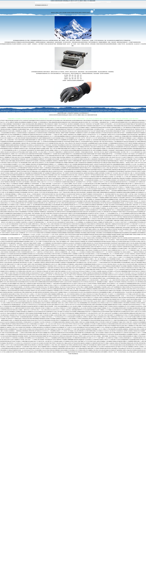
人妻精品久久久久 (57, 150)
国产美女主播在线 (36, 150)
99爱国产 (88, 325)
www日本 (2, 313)
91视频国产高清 (5, 125)
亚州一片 (21, 346)
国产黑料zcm (50, 241)
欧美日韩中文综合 (128, 185)
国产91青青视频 (10, 311)
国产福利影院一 (66, 238)
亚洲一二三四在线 (65, 199)
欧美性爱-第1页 (43, 120)
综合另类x (42, 322)
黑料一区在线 (65, 143)
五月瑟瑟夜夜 (46, 344)
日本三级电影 (77, 148)
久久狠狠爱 (2, 323)
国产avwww (75, 271)
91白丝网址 (108, 318)
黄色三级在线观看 (50, 162)
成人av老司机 (120, 313)
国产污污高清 (99, 209)
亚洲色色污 (100, 278)
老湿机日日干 (87, 174)
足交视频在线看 (55, 288)
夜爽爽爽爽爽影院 (4, 220)
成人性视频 (134, 336)
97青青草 (53, 343)
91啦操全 (54, 276)
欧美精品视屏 (29, 166)
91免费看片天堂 (139, 316)
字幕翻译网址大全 (27, 183)
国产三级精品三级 (23, 124)
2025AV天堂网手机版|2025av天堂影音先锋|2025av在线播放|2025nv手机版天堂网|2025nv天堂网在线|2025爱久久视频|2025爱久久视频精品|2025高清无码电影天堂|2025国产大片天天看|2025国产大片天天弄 (101, 223)
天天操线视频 (138, 295)
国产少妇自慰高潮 (117, 330)
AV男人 (56, 299)
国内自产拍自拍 (52, 178)
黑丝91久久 (120, 250)
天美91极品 (94, 308)
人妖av (107, 259)
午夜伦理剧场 (47, 339)
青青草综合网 (45, 194)
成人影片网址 (45, 199)
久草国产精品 (119, 216)
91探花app (67, 311)
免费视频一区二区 (70, 195)
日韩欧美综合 (93, 176)
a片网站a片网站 (42, 223)
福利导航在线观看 (68, 202)
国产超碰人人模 (28, 129)
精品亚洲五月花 (49, 138)
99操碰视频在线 (64, 320)
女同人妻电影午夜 (9, 222)
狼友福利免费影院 (6, 132)
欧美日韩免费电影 (141, 173)
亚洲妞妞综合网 (130, 343)
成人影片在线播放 (15, 202)
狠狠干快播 (76, 329)
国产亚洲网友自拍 (4, 174)
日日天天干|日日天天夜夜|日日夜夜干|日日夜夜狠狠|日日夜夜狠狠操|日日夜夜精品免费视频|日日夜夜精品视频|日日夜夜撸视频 (54, 232)
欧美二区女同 (48, 209)
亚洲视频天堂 (20, 259)
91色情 (75, 341)
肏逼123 (51, 252)
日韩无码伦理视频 (72, 150)
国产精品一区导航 (88, 136)
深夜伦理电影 (62, 157)
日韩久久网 (62, 273)
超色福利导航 (37, 174)
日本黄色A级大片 (48, 322)
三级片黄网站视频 (36, 204)
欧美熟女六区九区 (142, 218)
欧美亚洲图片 (40, 173)
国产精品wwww (73, 287)
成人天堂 (121, 273)
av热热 (91, 313)
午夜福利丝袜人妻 (64, 344)
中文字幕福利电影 (28, 208)
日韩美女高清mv (134, 139)
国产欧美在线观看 (79, 187)
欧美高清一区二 (101, 194)
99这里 (61, 238)
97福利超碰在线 (42, 318)
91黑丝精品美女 (130, 278)
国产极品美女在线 (141, 178)
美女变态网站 (30, 341)
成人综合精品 (98, 211)
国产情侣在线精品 (56, 120)
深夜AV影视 (21, 262)
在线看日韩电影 (73, 185)
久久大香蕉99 (62, 309)
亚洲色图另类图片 (35, 267)
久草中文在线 (140, 162)
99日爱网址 (62, 257)
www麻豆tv (95, 316)
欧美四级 (12, 313)
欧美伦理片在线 (132, 190)
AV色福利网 (103, 287)
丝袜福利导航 (24, 222)
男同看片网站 (31, 330)
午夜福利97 (123, 288)
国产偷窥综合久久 (13, 132)
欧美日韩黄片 (35, 166)
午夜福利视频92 (72, 132)
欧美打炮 (26, 281)
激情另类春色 (47, 320)
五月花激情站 (88, 252)
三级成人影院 (32, 199)
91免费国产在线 (41, 209)
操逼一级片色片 (108, 248)
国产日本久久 (84, 181)
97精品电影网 (20, 351)
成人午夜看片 (48, 169)
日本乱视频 (79, 255)
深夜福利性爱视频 (101, 139)
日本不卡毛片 (110, 183)
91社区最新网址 (99, 325)
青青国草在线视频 (90, 153)
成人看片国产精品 (103, 202)
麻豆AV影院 (136, 313)
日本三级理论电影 (105, 211)
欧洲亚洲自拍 (87, 164)
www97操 (49, 276)
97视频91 (78, 246)
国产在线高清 (67, 222)
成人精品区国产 (141, 164)
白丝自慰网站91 (73, 295)
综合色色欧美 (29, 209)
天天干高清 (112, 255)
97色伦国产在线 (22, 223)
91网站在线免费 (139, 290)
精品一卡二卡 (105, 213)
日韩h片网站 (47, 329)
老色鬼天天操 (114, 157)
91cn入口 (51, 308)
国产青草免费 (121, 201)
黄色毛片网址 (96, 152)
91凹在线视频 (104, 304)
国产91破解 (119, 322)
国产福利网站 (106, 222)
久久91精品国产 (30, 222)
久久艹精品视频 (126, 187)
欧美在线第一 (91, 152)
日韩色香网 (116, 253)
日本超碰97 (10, 274)
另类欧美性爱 (112, 297)
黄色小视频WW (98, 344)
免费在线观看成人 (52, 197)
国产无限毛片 (55, 125)
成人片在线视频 (66, 351)
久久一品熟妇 (9, 245)
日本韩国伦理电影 (140, 120)
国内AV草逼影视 (105, 311)
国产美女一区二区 (118, 213)
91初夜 (29, 257)
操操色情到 (76, 339)
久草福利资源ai (140, 264)
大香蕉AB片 (110, 351)
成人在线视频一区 (24, 131)
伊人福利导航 (3, 283)
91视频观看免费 (12, 171)
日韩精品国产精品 (129, 257)
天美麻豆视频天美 (85, 255)
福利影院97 (80, 264)
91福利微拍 (125, 238)
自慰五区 (113, 239)
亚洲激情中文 (96, 155)
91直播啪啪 (103, 308)
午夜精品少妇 (47, 250)
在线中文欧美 (76, 192)
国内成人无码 (108, 159)
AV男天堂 (74, 239)
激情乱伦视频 (89, 269)
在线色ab (90, 250)
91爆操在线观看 (4, 153)
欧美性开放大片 (87, 176)
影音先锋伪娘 (97, 320)
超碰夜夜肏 (114, 248)
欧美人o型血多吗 (9, 178)
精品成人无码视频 (130, 188)
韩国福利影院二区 (48, 325)
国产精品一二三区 (112, 153)
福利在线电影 (8, 129)
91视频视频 (53, 294)
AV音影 (139, 323)
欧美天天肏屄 (111, 262)
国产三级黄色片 (69, 160)
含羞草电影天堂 (108, 327)
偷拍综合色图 (11, 294)
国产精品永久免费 (92, 141)
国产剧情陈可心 (111, 271)
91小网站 (135, 255)
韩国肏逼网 (23, 316)
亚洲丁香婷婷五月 (66, 185)
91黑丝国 (35, 313)
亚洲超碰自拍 (12, 322)
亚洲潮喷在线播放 (42, 281)
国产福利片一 (123, 132)
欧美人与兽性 (70, 220)
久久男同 (69, 318)
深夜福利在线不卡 (50, 190)
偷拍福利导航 (82, 162)
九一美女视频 (76, 276)
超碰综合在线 (49, 248)
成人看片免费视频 (8, 192)
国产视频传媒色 (70, 264)
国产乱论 (33, 304)
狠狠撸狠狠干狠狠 (78, 167)
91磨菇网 (16, 339)
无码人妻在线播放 (69, 190)
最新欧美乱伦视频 (100, 174)
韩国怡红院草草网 (19, 323)
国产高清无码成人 (40, 176)
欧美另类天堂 (56, 213)
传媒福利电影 (116, 252)
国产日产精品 (98, 145)
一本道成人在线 (56, 306)
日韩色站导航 (115, 260)
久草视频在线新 (103, 134)
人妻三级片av (124, 278)
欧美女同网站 (139, 285)
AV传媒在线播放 (37, 245)
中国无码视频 (102, 160)
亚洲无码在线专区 (88, 202)
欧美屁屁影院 (75, 178)
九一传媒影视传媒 (17, 330)
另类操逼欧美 (89, 125)
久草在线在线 (18, 185)
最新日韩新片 (11, 139)
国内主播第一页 (61, 209)
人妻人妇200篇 (129, 351)
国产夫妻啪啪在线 (88, 288)
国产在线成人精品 (13, 157)
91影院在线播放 (39, 136)
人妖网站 (76, 264)
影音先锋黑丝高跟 (12, 348)
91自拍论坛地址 (131, 125)
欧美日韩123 (43, 311)
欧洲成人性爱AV (92, 304)
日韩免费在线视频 (21, 129)
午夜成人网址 (104, 141)
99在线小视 (31, 292)
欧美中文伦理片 (10, 339)
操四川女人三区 (43, 162)
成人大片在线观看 (105, 220)
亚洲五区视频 (57, 332)
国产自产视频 (112, 332)
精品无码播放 (90, 173)
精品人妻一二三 (91, 285)
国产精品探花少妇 (92, 327)
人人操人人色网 (111, 280)
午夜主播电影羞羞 (117, 141)
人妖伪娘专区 (68, 266)
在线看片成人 (78, 141)
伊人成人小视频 (57, 264)
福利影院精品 (29, 187)
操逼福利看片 (18, 143)
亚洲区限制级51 (25, 330)
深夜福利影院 (96, 216)
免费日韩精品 (69, 180)
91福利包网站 (23, 311)
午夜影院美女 (132, 253)
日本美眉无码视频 (65, 201)
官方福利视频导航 (118, 192)
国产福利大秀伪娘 (68, 273)
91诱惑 (7, 316)
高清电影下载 (134, 160)
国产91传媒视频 (113, 322)
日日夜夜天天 (139, 171)
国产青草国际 (95, 122)
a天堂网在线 (47, 348)
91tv (10, 304)
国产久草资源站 (121, 159)
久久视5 (65, 304)
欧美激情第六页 (102, 215)
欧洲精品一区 (43, 222)
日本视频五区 (114, 246)
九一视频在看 (110, 281)
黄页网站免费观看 (81, 136)
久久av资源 (90, 280)
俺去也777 (9, 287)
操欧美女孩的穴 (6, 315)
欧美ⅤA (16, 281)
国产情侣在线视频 (11, 174)
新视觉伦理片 (104, 138)
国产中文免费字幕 (24, 215)
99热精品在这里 (142, 281)
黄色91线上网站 (21, 299)
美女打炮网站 (132, 290)
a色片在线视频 (139, 192)
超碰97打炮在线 (28, 266)
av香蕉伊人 (99, 301)
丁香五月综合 (24, 209)
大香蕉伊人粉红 (60, 302)
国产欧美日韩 (63, 211)
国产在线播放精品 (87, 197)
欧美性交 (121, 337)
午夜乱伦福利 (93, 146)
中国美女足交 (113, 146)
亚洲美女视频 (95, 125)
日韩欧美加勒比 (127, 218)
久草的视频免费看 (46, 153)
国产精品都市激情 (15, 146)
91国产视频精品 (11, 125)
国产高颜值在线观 (33, 171)
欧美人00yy (83, 292)
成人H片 (101, 264)
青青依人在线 (25, 348)
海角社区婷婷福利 (104, 262)
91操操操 (132, 306)
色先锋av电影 (26, 346)
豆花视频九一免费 (21, 309)
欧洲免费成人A (97, 180)
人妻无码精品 (75, 127)
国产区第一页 (15, 245)
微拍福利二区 (26, 132)
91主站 (136, 306)
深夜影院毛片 (60, 351)
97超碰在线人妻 (53, 329)
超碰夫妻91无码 (81, 122)
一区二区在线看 (43, 141)
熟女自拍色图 (52, 348)
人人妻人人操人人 (42, 248)
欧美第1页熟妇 (142, 216)
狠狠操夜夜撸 (54, 122)
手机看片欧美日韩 (24, 127)
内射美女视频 (31, 127)
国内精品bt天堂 (46, 136)
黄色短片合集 (33, 239)
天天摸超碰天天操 (56, 295)
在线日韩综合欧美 (17, 220)
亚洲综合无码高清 (85, 195)
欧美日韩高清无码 (141, 122)
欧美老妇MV (54, 297)
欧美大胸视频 (102, 201)
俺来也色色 (115, 304)
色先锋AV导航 (43, 238)
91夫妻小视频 (6, 264)
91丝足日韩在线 (80, 304)
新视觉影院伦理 (94, 127)
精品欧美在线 (48, 145)
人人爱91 (20, 257)
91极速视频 (90, 287)
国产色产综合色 (90, 131)
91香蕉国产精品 (133, 213)
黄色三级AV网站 (127, 180)
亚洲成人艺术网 (21, 318)
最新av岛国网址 (22, 267)
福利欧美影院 (11, 188)
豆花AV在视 (39, 274)
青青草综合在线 (24, 153)
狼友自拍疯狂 (78, 297)
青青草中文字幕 (54, 166)
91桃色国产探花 (21, 327)
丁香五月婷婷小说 (19, 181)
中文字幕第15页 (140, 336)
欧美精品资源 (46, 206)
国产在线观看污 (103, 148)
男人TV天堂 (130, 255)
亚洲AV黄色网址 (19, 322)
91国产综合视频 (132, 316)
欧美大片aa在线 (135, 309)
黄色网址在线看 (142, 208)
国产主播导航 (98, 138)
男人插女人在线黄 (50, 223)
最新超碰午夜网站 (91, 245)
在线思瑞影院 (88, 329)
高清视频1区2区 (116, 301)
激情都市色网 (114, 122)
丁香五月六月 (106, 174)
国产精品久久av (59, 208)
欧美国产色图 (75, 194)
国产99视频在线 (81, 146)
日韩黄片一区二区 (17, 195)
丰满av (66, 346)
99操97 (126, 239)
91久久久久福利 (14, 138)
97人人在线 (78, 325)
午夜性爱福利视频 (23, 162)
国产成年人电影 (92, 150)
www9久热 (7, 322)
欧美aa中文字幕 (123, 315)
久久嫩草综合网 (17, 308)
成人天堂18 (94, 243)
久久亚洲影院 (87, 209)
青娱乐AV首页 (41, 294)
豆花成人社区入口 (82, 269)
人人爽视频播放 (60, 164)
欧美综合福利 (123, 124)
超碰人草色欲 (32, 334)
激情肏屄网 (14, 336)
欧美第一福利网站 (62, 195)
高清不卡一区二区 (61, 183)
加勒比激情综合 (40, 327)
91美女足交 (76, 320)
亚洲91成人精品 (83, 166)
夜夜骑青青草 (18, 215)
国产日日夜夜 (70, 320)
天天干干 (72, 329)
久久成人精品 (119, 264)
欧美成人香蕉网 (122, 336)
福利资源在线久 (87, 246)
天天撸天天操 (54, 253)
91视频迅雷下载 (68, 153)
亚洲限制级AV (57, 350)
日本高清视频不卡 (95, 197)
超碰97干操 (30, 274)
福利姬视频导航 (137, 125)
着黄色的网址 (41, 202)
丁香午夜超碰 (70, 330)
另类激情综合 (55, 160)
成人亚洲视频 (140, 157)
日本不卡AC (102, 269)
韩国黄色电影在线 (49, 273)
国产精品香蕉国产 (13, 208)
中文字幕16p (122, 267)
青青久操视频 (12, 306)
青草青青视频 (94, 120)
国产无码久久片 (113, 209)
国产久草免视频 (77, 248)
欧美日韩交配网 (49, 306)
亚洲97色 (100, 343)
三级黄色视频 (74, 309)
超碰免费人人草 (21, 287)
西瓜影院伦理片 (117, 148)
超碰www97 (123, 348)
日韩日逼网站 (51, 257)
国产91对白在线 (132, 150)
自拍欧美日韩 (75, 146)
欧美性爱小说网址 (45, 185)
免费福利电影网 (80, 164)
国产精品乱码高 (58, 199)
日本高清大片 (132, 187)
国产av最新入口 (89, 337)
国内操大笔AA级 (82, 129)
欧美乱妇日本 (127, 201)
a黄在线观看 (113, 348)
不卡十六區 (143, 348)
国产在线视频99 (48, 159)
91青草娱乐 (138, 302)
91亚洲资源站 (133, 302)
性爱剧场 (129, 309)
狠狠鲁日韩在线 (27, 344)
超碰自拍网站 (10, 295)
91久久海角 (123, 332)
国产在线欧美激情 (68, 125)
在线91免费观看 (137, 292)
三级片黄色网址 (8, 155)
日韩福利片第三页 (71, 131)
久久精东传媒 (125, 255)
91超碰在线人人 (58, 301)
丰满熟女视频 (24, 341)
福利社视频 (81, 250)
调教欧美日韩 (5, 188)
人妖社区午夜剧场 (110, 283)
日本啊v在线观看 (21, 273)
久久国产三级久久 (101, 313)
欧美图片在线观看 (24, 139)
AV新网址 (85, 344)
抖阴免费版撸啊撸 (83, 302)
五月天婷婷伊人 (116, 208)
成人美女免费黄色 (117, 288)
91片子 (143, 269)
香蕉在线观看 (3, 350)
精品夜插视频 (83, 218)
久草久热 (108, 308)
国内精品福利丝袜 (137, 155)
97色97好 (130, 304)
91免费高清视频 (75, 160)
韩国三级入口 (50, 341)
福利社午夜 (93, 246)
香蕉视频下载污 (81, 332)
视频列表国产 (13, 243)
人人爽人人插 (6, 139)
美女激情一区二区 (113, 176)
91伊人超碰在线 (7, 327)
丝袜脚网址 (58, 294)
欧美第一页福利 (132, 204)
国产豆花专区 (3, 187)
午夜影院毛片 (42, 262)
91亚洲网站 (84, 243)
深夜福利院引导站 (13, 315)
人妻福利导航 (14, 155)
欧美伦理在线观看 (43, 204)
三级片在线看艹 (32, 260)
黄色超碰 (75, 299)
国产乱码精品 (104, 188)
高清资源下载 (93, 220)
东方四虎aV (68, 285)
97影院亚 (5, 257)
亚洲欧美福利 (122, 178)
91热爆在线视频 (33, 323)
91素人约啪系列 (51, 332)
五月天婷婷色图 (21, 285)
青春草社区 (92, 274)
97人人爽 (88, 313)
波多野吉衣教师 (37, 131)
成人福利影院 (65, 220)
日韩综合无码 (82, 124)
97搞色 (141, 276)
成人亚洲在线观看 (16, 190)
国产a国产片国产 (55, 202)
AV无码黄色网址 (132, 181)
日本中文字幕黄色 (78, 350)
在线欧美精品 (98, 132)
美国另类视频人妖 (77, 155)
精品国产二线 (125, 169)
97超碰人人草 (102, 245)
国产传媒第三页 (61, 311)
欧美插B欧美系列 (25, 297)
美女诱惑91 (105, 280)
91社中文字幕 (60, 304)
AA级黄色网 (124, 246)
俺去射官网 (47, 246)
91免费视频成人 (80, 222)
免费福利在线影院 (50, 127)
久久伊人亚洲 (66, 246)
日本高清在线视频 (118, 204)
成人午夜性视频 (135, 202)
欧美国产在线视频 (42, 169)
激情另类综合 (93, 325)
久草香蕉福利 (52, 255)
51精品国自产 (37, 322)
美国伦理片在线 (138, 183)
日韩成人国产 (80, 283)
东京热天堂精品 (35, 329)
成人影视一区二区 (16, 150)
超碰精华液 (60, 260)
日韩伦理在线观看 (33, 297)
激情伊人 (142, 246)
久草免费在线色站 (113, 316)
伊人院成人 (55, 311)
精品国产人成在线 (93, 164)
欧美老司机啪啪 (122, 351)
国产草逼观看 (51, 245)
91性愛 (100, 334)
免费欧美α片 (63, 194)
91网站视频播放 (140, 260)
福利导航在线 (130, 216)
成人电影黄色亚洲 (5, 304)
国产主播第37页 (69, 213)
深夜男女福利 (68, 348)
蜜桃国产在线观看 (64, 132)
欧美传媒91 (116, 344)
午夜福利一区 (42, 167)
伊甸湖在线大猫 (76, 159)
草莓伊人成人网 (93, 301)
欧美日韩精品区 (92, 206)
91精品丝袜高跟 (34, 273)
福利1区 (40, 341)
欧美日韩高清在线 (120, 143)
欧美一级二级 (97, 285)
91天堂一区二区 (97, 187)
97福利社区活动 (75, 323)
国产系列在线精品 (140, 222)
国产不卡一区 (90, 157)
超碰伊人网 (36, 283)
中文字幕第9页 (50, 195)
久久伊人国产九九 (69, 271)
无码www (92, 320)
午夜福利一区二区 (65, 315)
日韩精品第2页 (97, 201)
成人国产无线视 (128, 202)
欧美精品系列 (41, 329)
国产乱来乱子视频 (11, 218)
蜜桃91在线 (29, 252)
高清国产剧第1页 (83, 125)
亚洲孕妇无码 (5, 131)
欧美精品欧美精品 (50, 211)
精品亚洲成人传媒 (11, 262)
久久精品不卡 (134, 138)
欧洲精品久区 (95, 330)
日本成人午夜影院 (47, 176)
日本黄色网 (55, 341)
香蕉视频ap (14, 259)
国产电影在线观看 (137, 124)
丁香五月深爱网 (22, 146)
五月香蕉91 (107, 322)
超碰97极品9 (49, 311)
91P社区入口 (28, 309)
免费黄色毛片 (81, 197)
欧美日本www (56, 309)
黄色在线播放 (89, 178)
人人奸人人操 (31, 216)
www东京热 (38, 257)
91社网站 (72, 322)
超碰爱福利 (6, 246)
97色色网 (124, 248)
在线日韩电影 (131, 206)
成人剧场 (109, 299)
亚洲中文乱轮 (26, 334)
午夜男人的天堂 (23, 294)
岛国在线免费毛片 (73, 208)
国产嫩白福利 (120, 169)
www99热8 (60, 278)
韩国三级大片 (92, 255)
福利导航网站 (102, 173)
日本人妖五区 (73, 327)
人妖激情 (42, 250)
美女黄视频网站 (98, 150)
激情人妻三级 (78, 238)
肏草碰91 (48, 318)
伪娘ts (120, 323)
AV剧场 (25, 248)
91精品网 (82, 246)
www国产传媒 (81, 253)
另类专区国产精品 (101, 218)
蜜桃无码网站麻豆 (75, 346)
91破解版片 (136, 276)
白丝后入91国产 (53, 323)
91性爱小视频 (134, 264)
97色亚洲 (27, 269)
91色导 (127, 253)
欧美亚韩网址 (129, 148)
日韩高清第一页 (136, 334)
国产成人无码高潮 (23, 120)
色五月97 (81, 281)
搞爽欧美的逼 (134, 122)
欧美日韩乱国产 (51, 199)
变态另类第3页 (67, 145)
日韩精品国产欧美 (115, 299)
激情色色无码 (48, 262)
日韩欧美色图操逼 (117, 125)
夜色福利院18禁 (90, 180)
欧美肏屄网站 (141, 159)
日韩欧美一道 (64, 245)
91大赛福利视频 (69, 262)
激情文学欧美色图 (21, 138)
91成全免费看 (128, 259)
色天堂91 (71, 341)
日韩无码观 (123, 297)
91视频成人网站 (14, 160)
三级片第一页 (33, 176)
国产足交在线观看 (93, 248)
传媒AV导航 (57, 271)
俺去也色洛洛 (16, 253)
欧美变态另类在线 (136, 304)
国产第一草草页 (85, 138)
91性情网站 (127, 287)
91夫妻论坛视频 (10, 250)
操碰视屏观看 (136, 216)
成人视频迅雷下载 (42, 306)
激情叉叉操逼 (67, 122)
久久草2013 (126, 316)
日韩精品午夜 (64, 178)
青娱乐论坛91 (16, 267)
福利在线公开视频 (75, 125)
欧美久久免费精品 (134, 220)
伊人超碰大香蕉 (56, 273)
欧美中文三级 (119, 222)
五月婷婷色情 (71, 294)
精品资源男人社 (129, 164)
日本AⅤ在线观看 (72, 311)
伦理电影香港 (36, 211)
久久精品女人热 (104, 187)
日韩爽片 (106, 274)
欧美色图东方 (30, 248)
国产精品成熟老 (138, 188)
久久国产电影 (4, 190)
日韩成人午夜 (116, 267)
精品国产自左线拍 (98, 143)
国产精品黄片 (44, 139)
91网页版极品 (106, 297)
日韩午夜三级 (37, 162)
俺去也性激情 (95, 280)
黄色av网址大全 (88, 159)
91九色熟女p (56, 308)
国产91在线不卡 (41, 273)
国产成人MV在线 (23, 213)
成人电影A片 (74, 283)
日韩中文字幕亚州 (128, 166)
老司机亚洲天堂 (23, 288)
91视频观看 (43, 346)
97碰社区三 (106, 339)
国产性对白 (31, 350)
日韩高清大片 (84, 134)
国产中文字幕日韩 (134, 218)
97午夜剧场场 (71, 278)
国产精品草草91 (76, 241)
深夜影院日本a (30, 283)
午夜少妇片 (100, 257)
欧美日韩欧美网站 (57, 204)
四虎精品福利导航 (97, 273)
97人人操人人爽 (41, 246)
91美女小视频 (63, 343)
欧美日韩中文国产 (45, 178)
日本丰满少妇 (3, 336)
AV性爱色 (70, 344)
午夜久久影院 (43, 309)
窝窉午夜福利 (115, 166)
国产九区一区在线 (66, 327)
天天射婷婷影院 (23, 252)
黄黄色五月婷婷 (113, 174)
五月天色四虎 (103, 132)
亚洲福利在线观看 (32, 206)
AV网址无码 (62, 267)
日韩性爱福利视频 (105, 209)
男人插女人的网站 (47, 202)
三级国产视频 (31, 295)
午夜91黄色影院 (3, 239)
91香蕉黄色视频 (42, 122)
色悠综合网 (55, 283)
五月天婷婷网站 (50, 139)
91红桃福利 (118, 259)
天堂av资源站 (140, 273)
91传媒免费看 (31, 259)
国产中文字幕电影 (47, 166)
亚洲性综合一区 (57, 192)
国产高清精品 (28, 167)
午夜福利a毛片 (63, 308)
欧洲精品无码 (63, 190)
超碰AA (102, 294)
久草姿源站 (96, 297)
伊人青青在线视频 (114, 308)
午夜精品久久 (65, 292)
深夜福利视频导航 (61, 129)
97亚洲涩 (144, 311)
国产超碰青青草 (15, 241)
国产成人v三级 (91, 167)
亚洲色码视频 (135, 148)
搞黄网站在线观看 (26, 218)
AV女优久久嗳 (106, 264)
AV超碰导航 (66, 325)
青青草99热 (4, 309)
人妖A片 (91, 260)
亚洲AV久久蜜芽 (134, 311)
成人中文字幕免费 (55, 181)
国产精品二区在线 (13, 169)
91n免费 (87, 248)
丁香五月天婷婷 (17, 139)
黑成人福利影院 (84, 173)
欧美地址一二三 (134, 209)
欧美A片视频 (29, 243)
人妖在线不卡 (108, 201)
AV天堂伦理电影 (71, 350)
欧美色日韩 (9, 309)
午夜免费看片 (21, 183)
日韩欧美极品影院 (86, 145)
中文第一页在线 (18, 153)
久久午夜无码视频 (62, 285)
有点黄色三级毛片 (57, 174)
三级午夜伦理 (62, 287)
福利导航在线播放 (38, 220)
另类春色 (110, 306)
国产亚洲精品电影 (21, 159)
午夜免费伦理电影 (62, 146)
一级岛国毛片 (127, 162)
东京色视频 (68, 301)
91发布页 (106, 330)
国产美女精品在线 (101, 164)
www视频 (7, 351)
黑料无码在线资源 (109, 215)
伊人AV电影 (69, 274)
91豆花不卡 (115, 274)
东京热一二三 (30, 339)
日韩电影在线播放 (120, 209)
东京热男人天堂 (61, 280)
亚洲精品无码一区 (114, 336)
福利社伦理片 (86, 211)
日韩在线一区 (23, 125)
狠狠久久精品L (131, 262)
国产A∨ (46, 267)
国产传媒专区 (52, 271)
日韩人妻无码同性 (71, 297)
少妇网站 (66, 302)
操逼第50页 (38, 260)
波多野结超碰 (51, 131)
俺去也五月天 (60, 323)
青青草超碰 (92, 309)
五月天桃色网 (93, 267)
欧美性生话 (99, 311)
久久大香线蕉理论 (116, 136)
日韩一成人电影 (132, 169)
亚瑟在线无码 (108, 216)
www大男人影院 (15, 248)
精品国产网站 (131, 145)
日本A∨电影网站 (83, 273)
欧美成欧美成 (24, 197)
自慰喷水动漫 (132, 174)
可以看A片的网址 (11, 131)
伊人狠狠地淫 (32, 269)
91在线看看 (127, 327)
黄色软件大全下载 (22, 166)
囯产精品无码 (90, 134)
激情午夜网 (29, 238)
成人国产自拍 (123, 215)
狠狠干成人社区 (47, 313)
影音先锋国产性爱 (47, 343)
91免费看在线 (114, 250)
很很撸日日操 (82, 159)
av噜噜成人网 (36, 339)
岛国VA (84, 336)
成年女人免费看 (12, 143)
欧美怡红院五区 (55, 336)
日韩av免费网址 (109, 285)
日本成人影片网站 (45, 350)
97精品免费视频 (60, 145)
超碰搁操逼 (125, 329)
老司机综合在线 (59, 316)
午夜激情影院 (101, 197)
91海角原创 (4, 292)
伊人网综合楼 (9, 269)
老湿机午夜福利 (101, 288)
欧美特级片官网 (24, 246)
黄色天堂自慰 (46, 218)
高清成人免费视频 (49, 150)
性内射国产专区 (28, 276)
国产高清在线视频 (70, 167)
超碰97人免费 (27, 264)
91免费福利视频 (113, 143)
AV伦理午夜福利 (48, 316)
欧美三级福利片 (105, 145)
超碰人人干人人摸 (107, 257)
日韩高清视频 (68, 211)
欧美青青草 (69, 269)
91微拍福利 (67, 322)
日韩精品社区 (127, 269)
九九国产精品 (90, 239)
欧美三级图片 (100, 120)
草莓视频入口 (105, 267)
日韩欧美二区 (29, 204)
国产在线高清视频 (30, 120)
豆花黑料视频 (94, 329)
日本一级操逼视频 (98, 281)
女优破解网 (82, 248)
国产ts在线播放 (42, 148)
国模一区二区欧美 (134, 173)
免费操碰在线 (140, 138)
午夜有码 (65, 330)
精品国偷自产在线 (25, 188)
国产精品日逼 (100, 243)
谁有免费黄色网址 (119, 146)
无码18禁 (24, 329)
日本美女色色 (57, 274)
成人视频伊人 (91, 259)
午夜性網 (116, 334)
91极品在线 (129, 350)
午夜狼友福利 (104, 299)
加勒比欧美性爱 (54, 129)
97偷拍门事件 (129, 322)
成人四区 (83, 238)
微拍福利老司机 (41, 337)
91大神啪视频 (117, 315)
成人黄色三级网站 (43, 152)
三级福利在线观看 (115, 201)
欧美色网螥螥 (6, 308)
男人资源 (32, 264)
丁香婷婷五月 (102, 124)
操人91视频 (138, 320)
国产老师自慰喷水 (36, 213)
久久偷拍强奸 (87, 139)
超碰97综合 (40, 252)
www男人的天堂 (78, 278)
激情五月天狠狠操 (127, 157)
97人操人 (88, 260)
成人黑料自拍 (12, 185)
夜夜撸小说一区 (120, 127)
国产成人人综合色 (77, 195)
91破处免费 (140, 297)
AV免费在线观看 (53, 302)
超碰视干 (98, 327)
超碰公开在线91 (37, 250)
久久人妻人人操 (28, 299)
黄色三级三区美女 (8, 134)
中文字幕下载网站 (97, 183)
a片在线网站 (142, 329)
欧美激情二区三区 (30, 220)
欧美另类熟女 (45, 132)
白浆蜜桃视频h (9, 124)
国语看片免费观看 (11, 215)
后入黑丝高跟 (45, 315)
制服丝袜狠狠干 (29, 316)
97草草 (29, 304)
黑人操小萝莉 (9, 283)
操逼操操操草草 (127, 209)
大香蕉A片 (55, 266)
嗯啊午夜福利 (122, 138)
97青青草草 (119, 246)
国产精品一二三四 (104, 129)
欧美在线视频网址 (15, 166)
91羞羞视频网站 (76, 124)
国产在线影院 (30, 134)
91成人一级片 (62, 259)
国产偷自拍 (90, 334)
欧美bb (114, 276)
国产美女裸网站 (124, 199)
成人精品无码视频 (78, 201)
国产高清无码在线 (88, 160)
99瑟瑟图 (81, 339)
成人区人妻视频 (41, 316)
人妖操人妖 (50, 259)
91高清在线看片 (84, 143)
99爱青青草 (139, 280)
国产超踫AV (118, 346)
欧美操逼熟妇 (15, 274)
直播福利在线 (126, 190)
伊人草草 (3, 316)
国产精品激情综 (92, 211)
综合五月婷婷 (83, 148)
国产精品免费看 (96, 124)
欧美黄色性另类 (35, 138)
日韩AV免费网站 (27, 337)
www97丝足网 (108, 269)
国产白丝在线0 (58, 201)
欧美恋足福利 (7, 341)
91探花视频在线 (93, 209)
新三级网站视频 (12, 181)
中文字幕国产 (69, 308)
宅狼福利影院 (8, 166)
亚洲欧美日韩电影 (32, 188)
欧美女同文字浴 (129, 215)
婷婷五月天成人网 (130, 243)
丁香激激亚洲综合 (109, 125)
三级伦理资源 (54, 145)
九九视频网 (85, 287)
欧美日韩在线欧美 (95, 178)
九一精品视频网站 (53, 337)
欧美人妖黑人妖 (71, 216)
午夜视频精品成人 (43, 211)
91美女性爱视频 (33, 173)
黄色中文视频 (76, 250)
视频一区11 (15, 257)
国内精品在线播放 (83, 153)
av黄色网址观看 (110, 195)
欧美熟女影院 (64, 131)
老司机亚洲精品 (5, 348)
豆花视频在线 (97, 252)
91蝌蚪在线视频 (64, 148)
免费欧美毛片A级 (82, 262)
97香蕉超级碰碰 (38, 178)
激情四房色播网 (32, 139)
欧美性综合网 (5, 215)
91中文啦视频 (124, 309)
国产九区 (85, 339)
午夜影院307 (143, 271)
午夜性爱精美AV (78, 243)
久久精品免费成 (84, 239)
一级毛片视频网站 (54, 215)
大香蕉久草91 (119, 238)
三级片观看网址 (97, 129)
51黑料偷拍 (101, 348)
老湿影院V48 (23, 308)
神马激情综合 (29, 288)
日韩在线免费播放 (36, 155)
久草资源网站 (95, 250)
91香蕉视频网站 (71, 138)
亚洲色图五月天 (143, 145)
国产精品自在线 (63, 213)
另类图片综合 (50, 269)
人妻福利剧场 (14, 299)
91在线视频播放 (110, 199)
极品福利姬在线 (32, 132)
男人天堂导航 (21, 339)
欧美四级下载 (99, 220)
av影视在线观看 (32, 215)
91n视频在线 (2, 290)
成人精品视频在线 (56, 187)
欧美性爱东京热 (14, 285)
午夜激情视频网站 (97, 287)
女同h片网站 (136, 343)
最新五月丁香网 (37, 351)
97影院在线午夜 (95, 292)
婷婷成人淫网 (135, 297)
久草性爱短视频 (7, 285)
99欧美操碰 (37, 302)
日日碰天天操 (70, 178)
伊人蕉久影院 (111, 330)
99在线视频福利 (132, 320)
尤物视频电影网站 (86, 185)
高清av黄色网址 (82, 192)
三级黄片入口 (31, 131)
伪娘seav (85, 299)
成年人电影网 (47, 129)
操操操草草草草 (141, 148)
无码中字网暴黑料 (56, 180)
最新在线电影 (84, 131)
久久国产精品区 (46, 252)
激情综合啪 (58, 276)
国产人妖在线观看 (77, 181)
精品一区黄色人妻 (57, 241)
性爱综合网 (40, 344)
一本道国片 (117, 239)
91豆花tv (114, 290)
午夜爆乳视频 (70, 162)
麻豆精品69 (122, 269)
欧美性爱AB (16, 292)
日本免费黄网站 (63, 139)
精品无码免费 (78, 173)
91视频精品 (63, 241)
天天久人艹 (34, 252)
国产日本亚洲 (59, 206)
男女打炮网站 (139, 213)
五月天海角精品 (66, 341)
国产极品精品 (71, 204)
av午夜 (77, 302)
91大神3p (119, 348)
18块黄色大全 (114, 241)
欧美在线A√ (140, 306)
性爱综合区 (28, 280)
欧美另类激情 (9, 146)
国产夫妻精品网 (97, 131)
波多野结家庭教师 (121, 122)
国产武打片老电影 (87, 215)
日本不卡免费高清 (139, 181)
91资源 (96, 322)
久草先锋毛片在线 (72, 302)
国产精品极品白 (12, 201)
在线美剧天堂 (55, 171)
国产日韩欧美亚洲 (52, 206)
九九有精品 (101, 239)
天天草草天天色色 (86, 301)
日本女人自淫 (22, 343)
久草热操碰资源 (102, 259)
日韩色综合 (115, 306)
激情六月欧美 (108, 139)
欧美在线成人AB (66, 260)
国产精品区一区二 (120, 176)
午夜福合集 (34, 301)
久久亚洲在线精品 (42, 160)
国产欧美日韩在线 (123, 167)
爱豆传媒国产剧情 (18, 218)
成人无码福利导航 (95, 339)
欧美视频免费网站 (16, 134)
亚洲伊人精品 (133, 201)
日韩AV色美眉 (28, 315)
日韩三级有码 (8, 318)
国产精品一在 (98, 206)
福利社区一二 (108, 190)
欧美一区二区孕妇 (43, 195)
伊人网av (86, 250)
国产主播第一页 (63, 155)
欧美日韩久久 (126, 320)
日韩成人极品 (136, 195)
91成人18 (11, 308)
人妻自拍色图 (70, 248)
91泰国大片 (48, 346)
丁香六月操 (61, 313)
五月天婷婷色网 (91, 351)
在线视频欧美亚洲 (8, 213)
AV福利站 (116, 343)
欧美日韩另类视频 (7, 164)
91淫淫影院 (110, 267)
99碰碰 (47, 308)
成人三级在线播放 (12, 176)
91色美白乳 (72, 280)
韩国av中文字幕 (106, 329)
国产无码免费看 (45, 220)
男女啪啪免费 (64, 174)
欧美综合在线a (44, 287)
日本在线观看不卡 (14, 164)
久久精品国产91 (41, 187)
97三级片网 (17, 343)
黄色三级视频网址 (78, 134)
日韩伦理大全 (94, 218)
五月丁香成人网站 (99, 315)
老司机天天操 (72, 206)
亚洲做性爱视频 (103, 199)
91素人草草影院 (101, 302)
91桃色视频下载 (52, 143)
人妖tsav (56, 260)
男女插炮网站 (56, 146)
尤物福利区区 (103, 190)
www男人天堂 (6, 260)
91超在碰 (102, 320)
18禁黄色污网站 (23, 180)
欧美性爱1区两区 (39, 188)
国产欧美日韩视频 (4, 216)
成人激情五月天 (66, 164)
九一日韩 (81, 320)
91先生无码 (21, 274)
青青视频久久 (74, 318)
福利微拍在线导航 (114, 323)
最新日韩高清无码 (56, 155)
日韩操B (92, 252)
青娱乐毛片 (137, 271)
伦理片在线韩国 (120, 180)
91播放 (17, 243)
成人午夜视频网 (39, 199)
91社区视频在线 (75, 180)
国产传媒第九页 (22, 255)
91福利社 (50, 336)
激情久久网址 (109, 157)
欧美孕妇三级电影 (56, 157)
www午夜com (132, 295)
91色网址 (93, 238)
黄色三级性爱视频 (64, 204)
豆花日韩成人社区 (61, 266)
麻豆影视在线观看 (95, 202)
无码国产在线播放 (28, 152)
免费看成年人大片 (52, 164)
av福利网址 (136, 243)
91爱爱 (35, 292)
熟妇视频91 (56, 269)
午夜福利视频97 (54, 280)
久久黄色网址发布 (102, 157)
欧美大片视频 (106, 316)
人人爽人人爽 (70, 252)
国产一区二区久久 (115, 269)
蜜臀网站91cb (84, 280)
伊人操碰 (10, 273)
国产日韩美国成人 (61, 166)
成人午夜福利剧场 (49, 266)
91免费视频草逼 (49, 160)
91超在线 (99, 299)
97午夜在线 (142, 239)
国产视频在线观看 (110, 188)
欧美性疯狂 (4, 250)
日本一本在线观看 (53, 153)
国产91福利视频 (83, 171)
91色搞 (10, 299)
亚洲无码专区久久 (125, 181)
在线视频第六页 (88, 343)
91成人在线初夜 (120, 285)
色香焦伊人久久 (59, 330)
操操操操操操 (131, 195)
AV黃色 (65, 299)
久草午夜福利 (44, 241)
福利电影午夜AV (12, 206)
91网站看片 (76, 290)
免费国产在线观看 (30, 178)
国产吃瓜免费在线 (138, 199)
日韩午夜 (128, 348)
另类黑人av (59, 253)
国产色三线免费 (76, 129)
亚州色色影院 (27, 290)
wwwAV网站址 (70, 276)
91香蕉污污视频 (64, 216)
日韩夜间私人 (122, 162)
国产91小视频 (105, 343)
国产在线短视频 (134, 143)
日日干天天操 (102, 180)
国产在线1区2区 (36, 146)
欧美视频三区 (122, 164)
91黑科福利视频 (9, 267)
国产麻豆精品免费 (49, 192)
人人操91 (40, 315)
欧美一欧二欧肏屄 (87, 283)
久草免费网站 (64, 339)
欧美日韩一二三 (61, 125)
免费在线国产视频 (119, 129)
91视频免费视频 (124, 271)
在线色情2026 (46, 255)
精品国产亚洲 (82, 220)
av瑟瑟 (75, 332)
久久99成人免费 (89, 346)
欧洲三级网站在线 (84, 245)
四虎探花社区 (44, 239)
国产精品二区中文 (46, 215)
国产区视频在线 (62, 188)
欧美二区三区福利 (17, 188)
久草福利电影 (55, 290)
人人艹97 (54, 316)
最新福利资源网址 (139, 150)
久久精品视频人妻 (85, 206)
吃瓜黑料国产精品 (99, 146)
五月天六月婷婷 (21, 164)
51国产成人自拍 (136, 288)
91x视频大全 (16, 280)
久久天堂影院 (96, 348)
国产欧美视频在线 (133, 120)
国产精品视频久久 (26, 181)
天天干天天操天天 (94, 290)
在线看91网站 (75, 344)
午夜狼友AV (54, 351)
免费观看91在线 (17, 250)
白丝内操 (83, 278)
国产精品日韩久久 (88, 311)
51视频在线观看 (24, 302)
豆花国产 (73, 266)
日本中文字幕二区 (78, 138)
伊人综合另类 (128, 264)
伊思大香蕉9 (70, 245)
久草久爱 (74, 274)
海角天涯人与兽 (84, 315)
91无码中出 (6, 271)
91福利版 (30, 348)
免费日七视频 (44, 259)
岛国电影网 (94, 299)
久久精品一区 (65, 278)
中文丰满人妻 (124, 346)
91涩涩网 (81, 323)
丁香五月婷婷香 (111, 204)
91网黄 (95, 318)
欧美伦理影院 (110, 131)
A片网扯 (140, 267)
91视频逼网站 (129, 266)
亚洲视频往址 (64, 318)
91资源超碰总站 (121, 306)
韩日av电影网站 (119, 329)
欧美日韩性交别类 (37, 134)
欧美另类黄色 (114, 190)
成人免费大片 (76, 162)
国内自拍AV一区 (123, 292)
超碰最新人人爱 (104, 341)
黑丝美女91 (110, 274)
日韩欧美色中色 (23, 204)
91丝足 (72, 260)
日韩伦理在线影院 (35, 183)
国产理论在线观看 (62, 283)
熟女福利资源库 (46, 292)
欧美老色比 (130, 245)
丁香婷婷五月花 (56, 139)
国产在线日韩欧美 (35, 167)
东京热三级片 (54, 222)
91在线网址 (78, 315)
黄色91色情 (62, 239)
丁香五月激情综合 (141, 194)
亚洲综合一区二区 (7, 202)
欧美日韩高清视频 (30, 125)
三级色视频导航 (89, 192)
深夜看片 (34, 348)
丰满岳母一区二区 (33, 241)
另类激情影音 (16, 238)
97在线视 (86, 271)
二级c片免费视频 (117, 195)
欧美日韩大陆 (131, 129)
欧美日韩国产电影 (91, 315)
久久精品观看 (98, 271)
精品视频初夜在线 (12, 329)
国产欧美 (68, 295)
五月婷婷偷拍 (64, 334)
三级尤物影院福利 (5, 199)
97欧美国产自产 (141, 344)
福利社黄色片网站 (57, 131)
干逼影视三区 (121, 160)
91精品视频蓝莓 (61, 346)
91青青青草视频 (74, 197)
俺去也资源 (66, 337)
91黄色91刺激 (18, 302)
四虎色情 (124, 241)
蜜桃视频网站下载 (17, 187)
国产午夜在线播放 (28, 202)
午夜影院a (45, 285)
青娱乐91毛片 (69, 283)
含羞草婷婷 (85, 351)
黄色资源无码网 (80, 215)
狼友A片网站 (22, 292)
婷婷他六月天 (4, 297)
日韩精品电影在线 (20, 176)
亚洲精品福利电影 (14, 223)
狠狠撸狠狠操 (24, 211)
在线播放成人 (60, 215)
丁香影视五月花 (110, 134)
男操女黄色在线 (121, 166)
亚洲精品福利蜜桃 (21, 169)
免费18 (120, 260)
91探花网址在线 (90, 273)
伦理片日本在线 (29, 159)
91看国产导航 (112, 311)
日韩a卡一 (46, 299)
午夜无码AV (49, 304)
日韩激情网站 (18, 131)
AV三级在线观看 (6, 185)
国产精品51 (142, 339)
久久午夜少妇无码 (50, 152)
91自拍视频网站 (49, 146)
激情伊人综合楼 (142, 325)
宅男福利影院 (39, 143)
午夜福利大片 (133, 153)
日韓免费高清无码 (22, 145)
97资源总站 (20, 334)
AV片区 (70, 346)
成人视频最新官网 (63, 252)
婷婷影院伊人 (34, 285)
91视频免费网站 (111, 295)
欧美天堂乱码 (97, 274)
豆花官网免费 (123, 301)
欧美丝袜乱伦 (50, 216)
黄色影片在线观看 (54, 250)
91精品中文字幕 (125, 211)
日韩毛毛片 (87, 276)
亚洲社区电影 (72, 246)
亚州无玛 (95, 313)
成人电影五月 (107, 302)
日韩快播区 (42, 339)
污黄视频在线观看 (104, 153)
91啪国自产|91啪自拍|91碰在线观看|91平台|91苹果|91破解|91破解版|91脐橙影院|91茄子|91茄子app (23, 227)
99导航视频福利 (82, 290)
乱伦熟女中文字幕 (64, 138)
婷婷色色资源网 (106, 243)
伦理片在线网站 (28, 223)
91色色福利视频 (132, 339)
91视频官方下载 (57, 124)
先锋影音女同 (114, 218)
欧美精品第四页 (85, 318)
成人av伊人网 (136, 281)
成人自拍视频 (17, 311)
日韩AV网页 (5, 280)
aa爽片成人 (78, 266)
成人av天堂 (37, 304)
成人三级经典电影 (96, 199)
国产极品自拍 (30, 141)
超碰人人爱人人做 (140, 250)
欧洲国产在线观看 (120, 220)
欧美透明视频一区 (125, 260)
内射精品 (123, 280)
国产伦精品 (118, 243)
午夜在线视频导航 (50, 238)
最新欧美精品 (58, 178)
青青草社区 (113, 346)
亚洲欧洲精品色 (48, 167)
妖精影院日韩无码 (44, 131)
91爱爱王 (124, 350)
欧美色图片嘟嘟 (3, 204)
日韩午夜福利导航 (105, 238)
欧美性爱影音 (141, 274)
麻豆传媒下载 (110, 202)
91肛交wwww (81, 271)
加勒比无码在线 (124, 125)
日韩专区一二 (30, 250)
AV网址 (99, 294)
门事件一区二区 (129, 152)
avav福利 (133, 294)
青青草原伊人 (11, 343)
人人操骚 (101, 280)
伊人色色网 (4, 269)
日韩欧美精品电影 (101, 159)
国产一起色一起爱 (141, 160)
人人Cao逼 (97, 253)
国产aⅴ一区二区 (96, 134)
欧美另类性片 (121, 139)
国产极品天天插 (106, 325)
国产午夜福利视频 (128, 159)
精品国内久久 (134, 332)
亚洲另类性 (108, 241)
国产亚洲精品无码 (68, 129)
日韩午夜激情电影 (53, 218)
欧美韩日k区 (59, 297)
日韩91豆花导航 (12, 246)
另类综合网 (68, 255)
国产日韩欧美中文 (105, 176)
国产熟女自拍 (117, 271)
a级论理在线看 (48, 297)
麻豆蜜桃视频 (138, 169)
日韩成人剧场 (68, 267)
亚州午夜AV (110, 288)
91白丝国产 (97, 309)
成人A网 (143, 320)
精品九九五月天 (45, 143)
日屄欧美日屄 (107, 320)
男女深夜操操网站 (24, 192)
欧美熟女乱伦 (14, 152)
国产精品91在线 (127, 146)
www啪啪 (32, 287)
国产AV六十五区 (63, 180)
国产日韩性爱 (73, 145)
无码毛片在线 (83, 188)
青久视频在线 (42, 129)
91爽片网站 (92, 276)
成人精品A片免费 (7, 160)
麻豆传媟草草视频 (135, 208)
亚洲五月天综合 (128, 122)
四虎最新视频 (10, 127)
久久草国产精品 (133, 260)
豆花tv (123, 264)
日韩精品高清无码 (10, 211)
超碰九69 (85, 285)
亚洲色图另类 (88, 292)
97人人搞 (105, 337)
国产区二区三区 (92, 138)
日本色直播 (21, 248)
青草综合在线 (105, 295)
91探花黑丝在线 (140, 350)
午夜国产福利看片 (13, 260)
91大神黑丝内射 (74, 136)
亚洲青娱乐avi (65, 243)
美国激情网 (85, 257)
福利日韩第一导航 (39, 206)
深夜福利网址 (113, 329)
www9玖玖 (89, 336)
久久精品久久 (8, 183)
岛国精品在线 (95, 157)
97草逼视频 (112, 325)
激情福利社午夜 (43, 127)
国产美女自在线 (133, 287)
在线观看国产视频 (62, 160)
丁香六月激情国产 (65, 173)
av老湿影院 (130, 330)
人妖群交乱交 (10, 239)
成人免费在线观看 (136, 152)
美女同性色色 (57, 267)
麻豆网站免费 (104, 166)
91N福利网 (134, 350)
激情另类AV (89, 243)
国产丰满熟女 (56, 195)
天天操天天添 (32, 346)
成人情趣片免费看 (8, 180)
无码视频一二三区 (15, 266)
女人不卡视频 (104, 195)
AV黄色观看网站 (124, 195)
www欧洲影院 (11, 330)
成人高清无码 (125, 150)
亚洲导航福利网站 (111, 278)
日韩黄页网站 (27, 239)
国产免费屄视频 (37, 222)
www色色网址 (138, 348)
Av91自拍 (67, 287)
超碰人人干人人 (76, 252)
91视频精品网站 (75, 308)
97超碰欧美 (94, 311)
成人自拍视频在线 (87, 222)
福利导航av (33, 257)
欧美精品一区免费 (67, 215)
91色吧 (14, 344)
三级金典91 (138, 253)
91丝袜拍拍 (5, 252)
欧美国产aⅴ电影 (36, 141)
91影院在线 (65, 297)
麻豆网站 (63, 348)
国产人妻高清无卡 (125, 174)
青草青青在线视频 (38, 153)
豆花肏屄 (55, 248)
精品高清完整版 (125, 204)
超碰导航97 (44, 276)
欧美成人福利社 (59, 143)
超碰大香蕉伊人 (57, 334)
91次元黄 (69, 304)
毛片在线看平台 (85, 132)
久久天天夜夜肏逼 (5, 306)
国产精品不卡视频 (4, 120)
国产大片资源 (57, 190)
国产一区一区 (139, 201)
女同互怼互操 (91, 281)
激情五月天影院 (24, 332)
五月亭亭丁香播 (127, 143)
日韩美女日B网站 (96, 192)
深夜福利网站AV (137, 315)
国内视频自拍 (74, 211)
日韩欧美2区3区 (127, 220)
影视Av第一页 (74, 348)
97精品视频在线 (74, 353)
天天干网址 (51, 334)
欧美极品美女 (116, 160)
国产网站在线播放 (21, 152)
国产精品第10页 (110, 132)
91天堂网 (109, 323)
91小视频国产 (89, 316)
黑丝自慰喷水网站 (115, 178)
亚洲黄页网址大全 (3, 255)
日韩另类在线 (95, 194)
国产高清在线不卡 (115, 167)
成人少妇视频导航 (23, 134)
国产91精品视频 (128, 160)
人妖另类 (55, 315)
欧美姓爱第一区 (118, 295)
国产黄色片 (55, 325)
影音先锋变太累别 (24, 295)
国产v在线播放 (19, 201)
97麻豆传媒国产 (110, 315)
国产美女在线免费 (34, 160)
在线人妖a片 (70, 299)
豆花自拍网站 (25, 257)
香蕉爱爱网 (48, 280)
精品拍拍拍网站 (43, 125)
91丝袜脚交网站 (87, 332)
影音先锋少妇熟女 (42, 283)
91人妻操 (25, 278)
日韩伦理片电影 (31, 190)
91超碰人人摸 (94, 332)
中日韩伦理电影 (30, 211)
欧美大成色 (128, 332)
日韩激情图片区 (81, 202)
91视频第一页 (80, 306)
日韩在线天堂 (78, 143)
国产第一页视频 (118, 188)
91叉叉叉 (137, 239)
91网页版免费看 (121, 334)
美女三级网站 (137, 206)
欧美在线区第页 (12, 197)
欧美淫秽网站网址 (24, 190)
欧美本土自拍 (50, 264)
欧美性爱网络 (83, 337)
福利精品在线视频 (116, 152)
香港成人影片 (57, 134)
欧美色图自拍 (88, 120)
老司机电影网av (94, 302)
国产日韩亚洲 (93, 185)
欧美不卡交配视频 (58, 292)
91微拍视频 (92, 322)
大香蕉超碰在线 (75, 281)
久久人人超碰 (113, 320)
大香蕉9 (80, 322)
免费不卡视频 (82, 160)
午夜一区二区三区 (47, 181)
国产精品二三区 (108, 122)
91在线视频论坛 (128, 178)
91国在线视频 (20, 336)
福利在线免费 (66, 218)
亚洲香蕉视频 (34, 208)
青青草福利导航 (142, 343)
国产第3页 (34, 309)
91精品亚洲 (81, 276)
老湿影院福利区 (23, 306)
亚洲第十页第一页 (88, 122)
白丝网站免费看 (130, 155)
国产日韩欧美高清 (113, 185)
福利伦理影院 (9, 336)
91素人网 (12, 302)
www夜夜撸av (21, 337)
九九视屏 (7, 346)
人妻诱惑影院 (131, 329)
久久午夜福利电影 (118, 145)
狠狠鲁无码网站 (76, 273)
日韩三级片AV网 (80, 285)
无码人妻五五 (38, 290)
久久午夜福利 (56, 127)
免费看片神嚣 (128, 136)
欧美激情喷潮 (44, 190)
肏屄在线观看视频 (120, 327)
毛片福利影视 (29, 145)
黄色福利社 (30, 246)
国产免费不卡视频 (45, 197)
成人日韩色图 (83, 266)
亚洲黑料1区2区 (78, 301)
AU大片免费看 (52, 301)
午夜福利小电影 (60, 329)
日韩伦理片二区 (122, 253)
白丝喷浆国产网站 (45, 201)
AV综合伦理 (26, 351)
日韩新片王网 (15, 273)
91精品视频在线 (131, 199)
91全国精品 (82, 252)
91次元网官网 (134, 301)
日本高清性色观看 (84, 141)
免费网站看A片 (42, 159)
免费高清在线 (75, 209)
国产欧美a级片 (108, 127)
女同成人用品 (89, 148)
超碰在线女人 (19, 304)
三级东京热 (71, 290)
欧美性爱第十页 (79, 145)
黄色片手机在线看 (6, 208)
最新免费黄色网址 (84, 213)
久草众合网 (96, 239)
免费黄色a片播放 (124, 183)
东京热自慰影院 (133, 180)
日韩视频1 (10, 257)
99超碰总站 (66, 280)
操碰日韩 (140, 337)
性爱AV (36, 281)
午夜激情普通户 (55, 346)
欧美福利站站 (134, 178)
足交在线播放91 (82, 127)
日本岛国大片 (43, 308)
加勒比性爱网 (141, 134)
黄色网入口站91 (3, 311)
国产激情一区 (18, 316)
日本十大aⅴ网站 (30, 294)
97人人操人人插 (8, 288)
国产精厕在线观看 (22, 167)
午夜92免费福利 (68, 169)
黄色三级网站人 (31, 185)
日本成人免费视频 (41, 171)
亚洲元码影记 (134, 248)
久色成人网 (75, 330)
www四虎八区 (15, 278)
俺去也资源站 (40, 253)
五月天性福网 (119, 248)
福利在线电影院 (60, 222)
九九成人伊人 (61, 299)
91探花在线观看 (24, 250)
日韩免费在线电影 (51, 132)
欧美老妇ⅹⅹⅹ (121, 318)
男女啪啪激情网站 (19, 174)
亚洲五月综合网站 (139, 190)
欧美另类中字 (79, 185)
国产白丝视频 (109, 152)
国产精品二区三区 (40, 157)
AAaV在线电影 (101, 332)
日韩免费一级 (102, 216)
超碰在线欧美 (97, 351)
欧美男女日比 (6, 201)
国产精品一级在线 (133, 194)
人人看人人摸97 (75, 269)
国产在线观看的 (92, 132)
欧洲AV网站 (103, 241)
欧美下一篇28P (23, 243)
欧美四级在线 (20, 132)
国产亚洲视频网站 (10, 195)
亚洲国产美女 (113, 194)
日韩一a (36, 325)
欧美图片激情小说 (50, 213)
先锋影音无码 (62, 336)
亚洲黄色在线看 (17, 295)
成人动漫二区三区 (117, 155)
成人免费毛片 (31, 195)
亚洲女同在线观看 (55, 159)
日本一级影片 (22, 266)
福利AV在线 (26, 259)
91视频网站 (90, 350)
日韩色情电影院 (98, 238)
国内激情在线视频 (69, 171)
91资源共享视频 (34, 280)
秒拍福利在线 (89, 190)
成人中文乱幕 (116, 134)
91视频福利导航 (14, 334)
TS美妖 (141, 241)
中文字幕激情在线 (14, 183)
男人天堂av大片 (114, 257)
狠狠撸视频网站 (120, 120)
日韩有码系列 (117, 280)
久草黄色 (78, 239)
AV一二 (45, 269)
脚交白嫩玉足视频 (35, 148)
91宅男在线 (85, 281)
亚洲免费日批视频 (114, 266)
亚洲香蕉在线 (74, 215)
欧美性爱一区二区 (112, 222)
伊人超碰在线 (111, 343)
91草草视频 (54, 322)
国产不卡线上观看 (71, 187)
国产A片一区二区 (79, 176)
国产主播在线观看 (138, 262)
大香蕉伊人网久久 (23, 283)
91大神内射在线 (27, 176)
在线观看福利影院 (116, 215)
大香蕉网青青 (130, 341)
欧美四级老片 (114, 180)
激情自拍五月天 (12, 199)
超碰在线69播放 (44, 260)
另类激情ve (67, 257)
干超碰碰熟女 (28, 164)
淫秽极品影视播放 (103, 192)
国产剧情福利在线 (32, 136)
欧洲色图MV (120, 302)
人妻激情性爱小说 (55, 313)
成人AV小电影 (108, 246)
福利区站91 (118, 309)
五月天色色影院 (10, 253)
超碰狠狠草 (21, 241)
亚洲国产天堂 (88, 278)
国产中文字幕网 (73, 176)
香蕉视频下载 (45, 336)
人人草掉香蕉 (33, 194)
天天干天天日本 (86, 341)
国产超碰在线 (119, 341)
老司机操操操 (70, 127)
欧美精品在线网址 (31, 124)
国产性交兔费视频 (136, 197)
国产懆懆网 (58, 348)
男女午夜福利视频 (49, 174)
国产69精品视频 (40, 164)
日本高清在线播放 (39, 215)
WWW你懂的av (64, 264)
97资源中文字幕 (18, 211)
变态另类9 (69, 281)
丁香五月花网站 (128, 139)
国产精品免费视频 (142, 220)
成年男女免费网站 (85, 204)
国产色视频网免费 (5, 143)
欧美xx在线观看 (108, 218)
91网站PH (98, 246)
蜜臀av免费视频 (38, 124)
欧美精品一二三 (51, 134)
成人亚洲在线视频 (26, 173)
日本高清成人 (51, 220)
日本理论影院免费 (70, 316)
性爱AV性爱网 (89, 330)
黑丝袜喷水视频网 (44, 245)
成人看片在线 (8, 223)
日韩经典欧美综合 (134, 146)
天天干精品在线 (38, 271)
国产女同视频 (82, 346)
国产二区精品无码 (64, 192)
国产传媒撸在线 (78, 131)
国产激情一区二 (131, 183)
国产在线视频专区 (89, 194)
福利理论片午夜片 (48, 157)
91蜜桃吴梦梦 (95, 343)
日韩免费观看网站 (111, 171)
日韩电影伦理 (67, 136)
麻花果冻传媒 (68, 120)
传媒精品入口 (88, 127)
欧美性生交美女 (70, 334)
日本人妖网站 (38, 139)
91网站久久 (118, 278)
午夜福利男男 (49, 125)
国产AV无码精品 (6, 173)
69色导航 (94, 295)
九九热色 (5, 262)
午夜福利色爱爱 (12, 252)
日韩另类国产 (16, 120)
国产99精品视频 (112, 206)
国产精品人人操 (56, 239)
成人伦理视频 (10, 190)
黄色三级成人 (75, 174)
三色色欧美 (88, 238)
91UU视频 (15, 239)
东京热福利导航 (101, 290)
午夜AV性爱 (53, 243)
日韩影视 (141, 259)
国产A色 (97, 245)
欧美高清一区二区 (88, 208)
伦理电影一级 (30, 213)
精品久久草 (71, 337)
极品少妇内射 (93, 145)
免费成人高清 (42, 180)
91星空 (1, 301)
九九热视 (111, 339)
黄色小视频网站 (85, 259)
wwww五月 (2, 322)
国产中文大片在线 (102, 125)
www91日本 (28, 267)
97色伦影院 (118, 245)
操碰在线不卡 (39, 194)
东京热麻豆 (41, 343)
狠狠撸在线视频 (106, 185)
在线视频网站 (28, 122)
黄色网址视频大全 (127, 337)
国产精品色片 (78, 199)
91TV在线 (59, 248)
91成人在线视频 (86, 322)
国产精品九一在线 (62, 171)
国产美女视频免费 (116, 183)
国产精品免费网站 (69, 166)
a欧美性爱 (24, 320)
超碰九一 (115, 285)
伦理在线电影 (84, 155)
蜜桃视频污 (75, 253)
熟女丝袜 (26, 274)
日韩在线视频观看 (102, 292)
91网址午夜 (85, 350)
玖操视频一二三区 (41, 243)
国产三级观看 (52, 185)
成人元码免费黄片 (17, 222)
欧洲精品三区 (50, 204)
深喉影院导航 (35, 187)
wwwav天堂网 (40, 323)
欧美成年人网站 (82, 120)
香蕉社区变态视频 (61, 153)
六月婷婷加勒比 (14, 337)
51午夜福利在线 (107, 346)
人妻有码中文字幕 (71, 143)
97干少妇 (102, 246)
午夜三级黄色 (87, 220)
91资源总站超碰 (68, 336)
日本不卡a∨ (74, 304)
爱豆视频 (60, 315)
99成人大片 (36, 341)
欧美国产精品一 (16, 178)
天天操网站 (8, 302)
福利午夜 (37, 332)
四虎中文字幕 (134, 344)
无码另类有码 (69, 174)
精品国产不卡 (74, 202)
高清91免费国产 (5, 206)
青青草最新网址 (108, 178)
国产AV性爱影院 (45, 257)
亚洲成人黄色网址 (96, 269)
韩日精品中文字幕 (126, 153)
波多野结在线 (59, 173)
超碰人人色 (105, 278)
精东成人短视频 (108, 290)
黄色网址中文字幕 (97, 181)
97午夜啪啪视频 (128, 283)
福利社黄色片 (22, 202)
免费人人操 (130, 273)
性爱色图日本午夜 (95, 264)
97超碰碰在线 (107, 266)
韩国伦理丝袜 (110, 301)
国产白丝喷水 (43, 192)
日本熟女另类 (48, 351)
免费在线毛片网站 (25, 143)
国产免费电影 (15, 122)
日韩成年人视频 (31, 162)
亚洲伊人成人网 (140, 283)
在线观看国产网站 (31, 201)
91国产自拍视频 (96, 208)
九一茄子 (35, 294)
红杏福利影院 (35, 202)
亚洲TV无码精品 (20, 290)
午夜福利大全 (9, 162)
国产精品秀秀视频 (109, 160)
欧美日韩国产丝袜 (51, 194)
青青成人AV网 (56, 259)
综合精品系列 (137, 246)
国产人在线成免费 (81, 208)
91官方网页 (40, 255)
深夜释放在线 (76, 334)
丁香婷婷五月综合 (19, 171)
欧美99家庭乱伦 (119, 153)
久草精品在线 (37, 308)
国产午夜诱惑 (119, 211)
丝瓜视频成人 (77, 218)
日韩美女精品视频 (55, 169)
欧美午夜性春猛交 (16, 192)
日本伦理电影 (43, 174)
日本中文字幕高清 (119, 187)
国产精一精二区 (24, 141)
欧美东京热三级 (69, 159)
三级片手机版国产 (135, 259)
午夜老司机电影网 (38, 264)
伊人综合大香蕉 (100, 346)
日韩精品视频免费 (116, 164)
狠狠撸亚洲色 (10, 150)
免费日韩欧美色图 (63, 127)
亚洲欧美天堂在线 (131, 271)
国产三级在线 (112, 245)
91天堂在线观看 (122, 208)
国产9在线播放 (52, 327)
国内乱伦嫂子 (135, 134)
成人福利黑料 (124, 330)
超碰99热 (104, 283)
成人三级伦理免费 (94, 139)
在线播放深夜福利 (38, 216)
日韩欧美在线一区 (128, 197)
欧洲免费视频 (128, 132)
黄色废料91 (123, 243)
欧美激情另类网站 (61, 322)
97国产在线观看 (97, 153)
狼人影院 (73, 301)
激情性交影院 (69, 146)
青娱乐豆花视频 (131, 246)
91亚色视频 (52, 318)
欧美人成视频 (102, 178)
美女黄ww (39, 239)
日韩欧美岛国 (12, 281)
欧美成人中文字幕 (40, 348)
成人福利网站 (46, 327)
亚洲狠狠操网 (47, 243)
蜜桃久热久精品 (122, 344)
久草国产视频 (80, 341)
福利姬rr (139, 308)
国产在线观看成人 (103, 208)
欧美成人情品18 (112, 264)
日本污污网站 (135, 325)
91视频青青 (135, 245)
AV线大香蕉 (95, 350)
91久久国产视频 (44, 134)
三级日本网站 (123, 152)
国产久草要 (25, 313)
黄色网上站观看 (47, 294)
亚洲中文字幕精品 (71, 148)
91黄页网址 (27, 287)
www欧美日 (69, 343)
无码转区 (79, 318)
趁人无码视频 (122, 136)
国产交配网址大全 (54, 188)
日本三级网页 (57, 211)
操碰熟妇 (131, 313)
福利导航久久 (96, 260)
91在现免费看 (77, 316)
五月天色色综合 (29, 146)
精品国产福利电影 (71, 141)
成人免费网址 (96, 173)
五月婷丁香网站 (18, 209)
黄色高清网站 (122, 197)
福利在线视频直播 (22, 122)
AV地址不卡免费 (21, 239)
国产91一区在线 (99, 185)
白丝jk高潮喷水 (134, 274)
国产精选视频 (125, 145)
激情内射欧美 (28, 285)
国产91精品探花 (14, 287)
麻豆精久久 (137, 346)
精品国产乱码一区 (135, 185)
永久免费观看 (25, 206)
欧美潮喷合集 (87, 169)
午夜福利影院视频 (15, 124)
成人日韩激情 (24, 187)
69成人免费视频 (75, 313)
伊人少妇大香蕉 (61, 325)
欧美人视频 (118, 297)
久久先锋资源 (12, 316)
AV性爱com (101, 297)
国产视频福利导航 (11, 297)
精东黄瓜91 (40, 292)
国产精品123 (12, 346)
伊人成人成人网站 (82, 308)
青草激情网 (55, 281)
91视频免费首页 (88, 295)
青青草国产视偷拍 (115, 162)
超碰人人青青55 (86, 267)
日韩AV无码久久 (31, 192)
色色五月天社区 (37, 320)
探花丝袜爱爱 (98, 304)
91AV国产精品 (16, 269)
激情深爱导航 (37, 125)
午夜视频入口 (110, 273)
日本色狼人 (120, 304)
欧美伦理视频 (92, 204)
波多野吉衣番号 (130, 167)
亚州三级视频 (10, 238)
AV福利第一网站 (124, 276)
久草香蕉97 (80, 336)
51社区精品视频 (124, 262)
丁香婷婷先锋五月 (89, 124)
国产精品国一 (54, 176)
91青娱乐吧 (143, 253)
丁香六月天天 (113, 216)
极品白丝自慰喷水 (141, 209)
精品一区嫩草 (84, 199)
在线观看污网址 (104, 183)
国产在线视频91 (139, 153)
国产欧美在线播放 (83, 157)
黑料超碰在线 (46, 164)
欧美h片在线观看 (62, 181)
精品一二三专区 (125, 295)
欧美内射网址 (18, 197)
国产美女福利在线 (65, 150)
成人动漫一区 (135, 164)
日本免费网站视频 (76, 188)
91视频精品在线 (97, 166)
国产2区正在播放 (102, 162)
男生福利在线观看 (16, 127)
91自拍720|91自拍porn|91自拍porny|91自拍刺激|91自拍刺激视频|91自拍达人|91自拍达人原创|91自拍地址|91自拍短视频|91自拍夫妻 (39, 231)
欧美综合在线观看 (23, 178)
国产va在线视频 (46, 173)
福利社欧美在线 (11, 216)
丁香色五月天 (135, 159)
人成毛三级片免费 (116, 124)
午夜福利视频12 (142, 185)
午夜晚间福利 (125, 216)
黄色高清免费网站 (20, 344)
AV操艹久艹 (139, 332)
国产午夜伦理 (64, 141)
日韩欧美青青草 (7, 276)
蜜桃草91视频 (22, 269)
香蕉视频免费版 (116, 202)
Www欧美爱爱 (67, 329)
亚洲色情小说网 (124, 245)
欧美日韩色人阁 (130, 292)
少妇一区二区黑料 (53, 136)
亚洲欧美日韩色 (21, 276)
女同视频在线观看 (80, 311)
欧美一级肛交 (108, 250)
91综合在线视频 (59, 327)
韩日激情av (135, 299)
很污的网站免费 (38, 190)
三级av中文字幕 (121, 173)
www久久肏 (35, 253)
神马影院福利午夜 (73, 351)
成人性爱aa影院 (27, 160)
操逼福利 (21, 313)
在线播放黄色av (38, 185)
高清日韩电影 (84, 190)
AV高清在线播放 (131, 239)
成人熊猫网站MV (29, 311)
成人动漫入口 (17, 204)
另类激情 (114, 341)
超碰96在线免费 (140, 351)
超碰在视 (17, 262)
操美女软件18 (63, 332)
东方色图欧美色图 (139, 174)
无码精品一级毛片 (49, 148)
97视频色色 (56, 287)
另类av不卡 (58, 320)
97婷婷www (52, 292)
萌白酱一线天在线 (26, 194)
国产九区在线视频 (113, 313)
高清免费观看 (35, 209)
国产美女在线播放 (112, 211)
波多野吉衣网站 (116, 132)
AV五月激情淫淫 (29, 255)
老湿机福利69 (78, 259)
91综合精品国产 (23, 150)
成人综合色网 (109, 208)
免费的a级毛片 (37, 180)
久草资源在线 (123, 281)
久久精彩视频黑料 (105, 206)
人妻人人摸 (96, 259)
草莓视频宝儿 (44, 295)
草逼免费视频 (112, 259)
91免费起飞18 (52, 299)
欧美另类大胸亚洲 (9, 187)
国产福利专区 (37, 120)
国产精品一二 (41, 166)
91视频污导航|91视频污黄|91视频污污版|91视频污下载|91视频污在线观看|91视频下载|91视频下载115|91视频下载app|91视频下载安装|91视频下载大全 (74, 227)
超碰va (96, 257)
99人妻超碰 (114, 327)
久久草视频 (83, 325)
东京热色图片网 (8, 241)
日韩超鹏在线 (140, 318)
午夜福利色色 (137, 129)
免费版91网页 (77, 337)
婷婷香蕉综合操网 (122, 308)
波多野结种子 (35, 169)
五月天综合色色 (49, 180)
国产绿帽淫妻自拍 (127, 127)
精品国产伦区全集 (41, 280)
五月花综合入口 (51, 285)
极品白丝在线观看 (55, 262)
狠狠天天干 (104, 301)
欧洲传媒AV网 (30, 306)
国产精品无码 (135, 166)
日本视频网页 (9, 325)
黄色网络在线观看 (60, 197)
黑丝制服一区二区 (73, 222)
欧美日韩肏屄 (80, 211)
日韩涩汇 (124, 322)
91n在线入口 (61, 290)
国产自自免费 (86, 274)
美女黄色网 (89, 308)
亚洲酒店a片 (100, 330)
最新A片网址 (70, 288)
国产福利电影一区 (35, 122)
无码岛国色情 (82, 329)
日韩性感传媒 (56, 223)
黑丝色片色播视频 (43, 332)
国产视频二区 (71, 218)
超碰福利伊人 (4, 127)
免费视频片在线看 (108, 197)
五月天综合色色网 (86, 309)
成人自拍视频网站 (129, 334)
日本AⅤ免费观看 (54, 278)
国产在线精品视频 (69, 188)
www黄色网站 (65, 253)
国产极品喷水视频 (96, 160)
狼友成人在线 (51, 260)
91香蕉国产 (34, 243)
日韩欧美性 (35, 316)
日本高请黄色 (90, 241)
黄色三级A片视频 (81, 194)
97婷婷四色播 (95, 334)
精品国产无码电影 (97, 188)
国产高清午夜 (11, 220)
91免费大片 (127, 280)
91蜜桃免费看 (30, 245)
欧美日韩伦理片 (71, 152)
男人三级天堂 (85, 187)
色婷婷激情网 (128, 336)
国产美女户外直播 (5, 197)
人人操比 (129, 248)
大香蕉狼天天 (106, 332)
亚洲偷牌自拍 (49, 290)
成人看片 (107, 245)
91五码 (43, 330)
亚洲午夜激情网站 (81, 295)
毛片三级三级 (8, 167)
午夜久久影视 (126, 318)
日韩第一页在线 (28, 148)
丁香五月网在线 (63, 159)
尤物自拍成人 (104, 271)
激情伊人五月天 (116, 138)
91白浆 (102, 274)
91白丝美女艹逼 (138, 187)
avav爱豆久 (108, 287)
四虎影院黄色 (126, 313)
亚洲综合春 (52, 350)
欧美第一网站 (98, 141)
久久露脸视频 (130, 325)
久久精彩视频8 (60, 218)
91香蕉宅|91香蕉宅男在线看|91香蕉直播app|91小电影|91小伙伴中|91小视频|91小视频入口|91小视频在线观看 (71, 114)
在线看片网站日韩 (48, 171)
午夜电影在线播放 (84, 152)
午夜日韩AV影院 (47, 253)
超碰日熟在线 (8, 248)
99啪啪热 (102, 309)
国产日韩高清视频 (28, 155)
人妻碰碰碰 (128, 301)
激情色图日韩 (80, 257)
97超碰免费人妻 (83, 241)
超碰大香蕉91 (51, 267)
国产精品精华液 (135, 132)
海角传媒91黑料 (136, 238)
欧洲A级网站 (26, 241)
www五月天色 (34, 337)
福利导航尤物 (90, 183)
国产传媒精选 (13, 323)
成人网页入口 (25, 304)
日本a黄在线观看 (37, 350)
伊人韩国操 (79, 348)
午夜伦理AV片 (111, 252)
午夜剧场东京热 (136, 330)
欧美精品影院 (114, 127)
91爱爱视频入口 (14, 194)
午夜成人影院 (58, 194)
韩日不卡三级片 (9, 344)
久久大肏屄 (102, 266)
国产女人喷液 (140, 180)
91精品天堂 (73, 267)
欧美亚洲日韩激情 (132, 285)
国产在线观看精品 (140, 211)
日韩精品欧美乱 (141, 255)
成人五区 (132, 348)
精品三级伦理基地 (48, 187)
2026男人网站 (99, 295)
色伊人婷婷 (6, 281)
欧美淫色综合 (42, 278)
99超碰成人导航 (5, 343)
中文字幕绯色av (37, 295)
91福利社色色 (15, 309)
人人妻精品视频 (101, 122)
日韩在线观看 (53, 208)
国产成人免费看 (9, 122)
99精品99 (86, 304)
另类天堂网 (110, 276)
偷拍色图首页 (100, 316)
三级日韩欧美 (70, 124)
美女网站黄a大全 (115, 197)
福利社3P (99, 341)
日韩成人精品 (109, 167)
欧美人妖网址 (18, 125)
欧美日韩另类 (72, 173)
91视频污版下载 (104, 131)
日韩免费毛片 (12, 301)
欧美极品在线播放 (69, 181)
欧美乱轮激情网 (17, 141)
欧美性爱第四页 (85, 150)
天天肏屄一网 (72, 238)
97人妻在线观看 (38, 259)
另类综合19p (74, 336)
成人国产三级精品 (102, 136)
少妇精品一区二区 (121, 257)
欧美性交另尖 (49, 309)
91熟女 (73, 259)
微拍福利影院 (94, 159)
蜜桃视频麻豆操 (35, 159)
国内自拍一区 (37, 192)
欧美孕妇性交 (103, 323)
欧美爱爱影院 (16, 148)
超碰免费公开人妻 (68, 209)
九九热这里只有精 (128, 299)
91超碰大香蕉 (36, 278)
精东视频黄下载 (41, 313)
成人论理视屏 (33, 327)
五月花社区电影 (129, 281)
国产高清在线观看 (103, 155)
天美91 (105, 315)
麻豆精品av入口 (15, 167)
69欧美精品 (37, 262)
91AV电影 (138, 241)
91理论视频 (133, 269)
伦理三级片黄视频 (56, 148)
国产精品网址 (108, 180)
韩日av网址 (118, 276)
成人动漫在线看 (35, 145)
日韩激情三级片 (45, 334)
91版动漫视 (134, 308)
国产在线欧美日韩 (77, 190)
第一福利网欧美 (65, 152)
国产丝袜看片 (60, 281)
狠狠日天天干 (90, 297)
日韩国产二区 (127, 194)
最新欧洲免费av (3, 209)
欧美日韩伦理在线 (75, 169)
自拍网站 (94, 346)
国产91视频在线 (53, 173)
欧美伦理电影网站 (10, 141)
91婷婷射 (130, 323)
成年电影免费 (10, 120)
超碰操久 (129, 252)
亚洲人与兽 (4, 287)
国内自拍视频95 (133, 318)
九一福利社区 (56, 252)
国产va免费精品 (107, 146)
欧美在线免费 (30, 150)
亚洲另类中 (6, 299)
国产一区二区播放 (25, 216)
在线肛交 (5, 339)
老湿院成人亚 (109, 166)
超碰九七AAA (72, 325)
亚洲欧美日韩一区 (20, 155)
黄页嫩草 (61, 288)
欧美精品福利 (81, 209)
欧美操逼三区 (67, 176)
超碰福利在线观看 (16, 180)
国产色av (16, 313)
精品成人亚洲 (25, 271)
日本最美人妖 (12, 173)
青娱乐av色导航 (38, 334)
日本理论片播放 (79, 287)
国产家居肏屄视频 (119, 171)
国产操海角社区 (38, 330)
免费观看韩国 (120, 190)
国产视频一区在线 (47, 188)
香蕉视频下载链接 (129, 124)
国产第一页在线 (134, 157)
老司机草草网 (14, 290)
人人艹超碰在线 (134, 252)
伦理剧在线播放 (116, 131)
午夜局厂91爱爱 (76, 245)
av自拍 (65, 281)
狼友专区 (128, 311)
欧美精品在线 (7, 159)
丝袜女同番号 (49, 120)
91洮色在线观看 (72, 199)
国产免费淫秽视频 (98, 204)
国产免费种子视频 (90, 166)
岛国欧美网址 (19, 136)
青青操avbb (80, 351)
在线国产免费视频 (42, 138)
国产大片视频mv (42, 146)
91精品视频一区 (119, 290)
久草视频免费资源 (64, 187)
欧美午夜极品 (84, 167)
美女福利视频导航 (99, 255)
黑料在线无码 (97, 171)
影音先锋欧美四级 (38, 336)
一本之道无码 (54, 183)
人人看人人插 (90, 216)
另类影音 (10, 255)
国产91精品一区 (90, 181)
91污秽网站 (19, 271)
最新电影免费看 (133, 222)
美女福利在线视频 (75, 120)
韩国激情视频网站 (63, 306)
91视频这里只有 (141, 139)
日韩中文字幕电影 (137, 278)
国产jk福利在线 (95, 162)
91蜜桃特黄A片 (133, 250)
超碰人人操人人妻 (64, 294)
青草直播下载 (130, 131)
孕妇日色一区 (124, 188)
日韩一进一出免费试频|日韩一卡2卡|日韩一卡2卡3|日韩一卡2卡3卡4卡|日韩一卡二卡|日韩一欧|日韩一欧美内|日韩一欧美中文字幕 (44, 234)
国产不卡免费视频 (3, 218)
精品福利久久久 (43, 155)
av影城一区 (11, 320)
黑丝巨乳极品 (64, 248)
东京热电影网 (78, 206)
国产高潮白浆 (94, 222)
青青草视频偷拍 (61, 250)
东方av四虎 (113, 309)
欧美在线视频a (111, 213)
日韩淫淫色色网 (15, 255)
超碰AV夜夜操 (40, 285)
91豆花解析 (51, 315)
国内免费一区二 (66, 208)
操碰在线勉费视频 (61, 136)
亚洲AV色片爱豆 (35, 266)
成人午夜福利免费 (67, 197)
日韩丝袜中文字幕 (111, 187)
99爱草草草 (58, 339)
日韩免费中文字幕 (82, 178)
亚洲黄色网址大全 (82, 330)
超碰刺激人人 (45, 274)
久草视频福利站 (14, 129)
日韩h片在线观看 (7, 138)
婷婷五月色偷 (19, 348)
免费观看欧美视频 (96, 190)
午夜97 (104, 318)
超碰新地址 (3, 245)
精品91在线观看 (64, 350)
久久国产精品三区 (90, 262)
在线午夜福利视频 (56, 138)
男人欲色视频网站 (62, 167)
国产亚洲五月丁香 (16, 162)
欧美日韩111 (19, 325)
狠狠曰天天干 (64, 276)
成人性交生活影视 (37, 311)
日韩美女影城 (71, 201)
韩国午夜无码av (107, 348)
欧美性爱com (6, 329)
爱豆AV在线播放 (94, 306)
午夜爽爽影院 (3, 146)
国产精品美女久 (110, 141)
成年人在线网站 (11, 153)
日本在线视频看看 (125, 213)
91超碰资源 (62, 271)
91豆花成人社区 (35, 343)
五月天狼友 (17, 294)
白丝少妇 (139, 311)
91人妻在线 (8, 290)
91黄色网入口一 (49, 283)
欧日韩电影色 (82, 169)
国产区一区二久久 (126, 250)
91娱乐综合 (103, 285)
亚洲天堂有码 (111, 334)
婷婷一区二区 (113, 294)
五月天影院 (17, 252)
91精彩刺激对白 (71, 134)
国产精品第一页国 (117, 199)
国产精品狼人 (122, 202)
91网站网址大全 (34, 344)
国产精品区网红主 (109, 124)
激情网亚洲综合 (135, 176)
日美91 (88, 302)
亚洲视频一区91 (107, 336)
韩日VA (46, 330)
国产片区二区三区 (77, 204)
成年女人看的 (24, 220)
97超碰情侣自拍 (109, 260)
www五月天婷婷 (35, 276)
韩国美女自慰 (4, 295)
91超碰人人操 (63, 274)
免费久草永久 (127, 173)
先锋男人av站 (31, 271)
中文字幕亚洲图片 (69, 250)
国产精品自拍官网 (76, 343)
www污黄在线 (135, 267)
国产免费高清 (91, 187)
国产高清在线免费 (5, 171)
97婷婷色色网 (129, 297)
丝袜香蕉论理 (131, 276)
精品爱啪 (14, 304)
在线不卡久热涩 (23, 238)
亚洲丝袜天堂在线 (100, 248)
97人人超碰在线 (73, 257)
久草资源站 (25, 322)
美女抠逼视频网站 (142, 322)
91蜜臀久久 (125, 341)
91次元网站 (8, 350)
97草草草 (126, 273)
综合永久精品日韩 (120, 194)
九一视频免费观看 (118, 255)
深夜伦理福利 (82, 260)
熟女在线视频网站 (23, 253)
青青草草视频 (42, 266)
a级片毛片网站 (22, 280)
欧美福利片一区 (38, 197)
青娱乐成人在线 (31, 302)
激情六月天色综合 (117, 339)
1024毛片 (22, 264)
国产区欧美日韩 (19, 206)
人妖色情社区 (135, 322)
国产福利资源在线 (106, 120)
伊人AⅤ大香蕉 (133, 327)
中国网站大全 (20, 194)
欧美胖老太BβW (87, 306)
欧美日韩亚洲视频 (50, 141)
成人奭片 (14, 325)
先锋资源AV (118, 332)
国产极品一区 (88, 218)
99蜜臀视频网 (70, 339)
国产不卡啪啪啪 (14, 318)
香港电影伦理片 (50, 124)
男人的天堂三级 (25, 136)
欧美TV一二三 (97, 262)
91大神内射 (71, 292)
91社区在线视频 (103, 253)
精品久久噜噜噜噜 (25, 260)
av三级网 (39, 241)
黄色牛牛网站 (44, 124)
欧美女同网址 (24, 201)
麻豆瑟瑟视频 (128, 344)
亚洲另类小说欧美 (30, 308)
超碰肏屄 (7, 320)
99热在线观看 (79, 327)
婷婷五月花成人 (93, 341)
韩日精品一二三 (17, 332)
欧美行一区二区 (139, 204)
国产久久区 (17, 301)
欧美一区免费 (26, 174)
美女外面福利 (111, 350)
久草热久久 (47, 337)
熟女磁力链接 (43, 304)
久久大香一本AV (107, 239)
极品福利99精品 (97, 167)
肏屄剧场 (64, 301)
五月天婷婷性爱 (38, 132)
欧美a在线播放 (124, 148)
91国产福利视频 (34, 315)
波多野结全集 (124, 155)
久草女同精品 (43, 288)
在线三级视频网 (77, 171)
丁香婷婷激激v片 (24, 185)
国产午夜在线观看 (84, 216)
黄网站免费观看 (117, 262)
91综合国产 (11, 264)
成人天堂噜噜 (83, 316)
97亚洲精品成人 (141, 252)
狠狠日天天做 (73, 255)
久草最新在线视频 (28, 169)
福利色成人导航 (133, 280)
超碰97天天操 (75, 262)
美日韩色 (133, 241)
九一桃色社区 (143, 238)
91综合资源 (53, 320)
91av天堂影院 (58, 255)
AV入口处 (70, 306)
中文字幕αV (80, 299)
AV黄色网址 (45, 301)
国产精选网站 (89, 199)
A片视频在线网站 (57, 152)
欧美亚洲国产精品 (30, 197)
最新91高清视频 (142, 309)
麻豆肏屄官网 (21, 160)
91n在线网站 (123, 311)
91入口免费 (17, 264)
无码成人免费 (45, 216)
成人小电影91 (7, 313)
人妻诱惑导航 (41, 325)
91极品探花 (82, 343)
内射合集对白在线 (8, 152)
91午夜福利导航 (128, 267)
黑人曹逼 (33, 238)
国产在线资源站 (24, 195)
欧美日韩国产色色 (13, 351)
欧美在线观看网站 (123, 134)
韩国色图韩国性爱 (97, 241)
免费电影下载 (43, 150)
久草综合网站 (139, 327)
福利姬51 (126, 285)
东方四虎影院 (36, 195)
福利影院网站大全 (104, 171)
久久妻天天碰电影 (4, 273)
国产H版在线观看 (116, 292)
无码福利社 (101, 339)
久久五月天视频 (128, 294)
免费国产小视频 (113, 220)
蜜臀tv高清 (38, 238)
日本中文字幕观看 (10, 204)
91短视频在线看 (141, 146)
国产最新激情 (6, 181)
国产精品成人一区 (58, 220)
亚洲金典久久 (8, 337)
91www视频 (104, 281)
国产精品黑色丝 (136, 215)
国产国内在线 (133, 171)
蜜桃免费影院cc (111, 145)
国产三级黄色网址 (125, 206)
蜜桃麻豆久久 (76, 260)
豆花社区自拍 (26, 350)
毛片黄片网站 (85, 201)
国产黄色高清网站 (122, 343)
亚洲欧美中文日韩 (6, 243)
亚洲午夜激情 (48, 183)
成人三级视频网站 (6, 157)
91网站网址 (7, 323)
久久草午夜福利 (130, 315)
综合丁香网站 (48, 122)
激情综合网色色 (114, 318)
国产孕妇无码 (141, 127)
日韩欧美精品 (114, 169)
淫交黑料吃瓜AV (91, 213)
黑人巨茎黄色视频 (111, 181)
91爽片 (40, 276)
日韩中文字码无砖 (21, 157)
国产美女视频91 (70, 139)
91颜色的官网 (90, 348)
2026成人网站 (129, 288)
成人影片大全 (120, 157)
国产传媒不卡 (105, 306)
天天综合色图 (87, 253)
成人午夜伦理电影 (32, 143)
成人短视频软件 (38, 201)
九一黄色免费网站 (52, 330)
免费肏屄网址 (141, 136)
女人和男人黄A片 (127, 176)
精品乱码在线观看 (57, 141)
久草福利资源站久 (79, 274)
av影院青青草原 (82, 313)
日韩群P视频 (44, 264)
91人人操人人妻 (117, 283)
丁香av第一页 (116, 351)
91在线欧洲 (30, 313)
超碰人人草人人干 (110, 253)
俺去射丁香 (129, 241)
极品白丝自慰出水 (9, 148)
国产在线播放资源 (6, 169)
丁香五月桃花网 (34, 157)
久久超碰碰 (35, 246)
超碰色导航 (84, 348)
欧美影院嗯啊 (126, 120)
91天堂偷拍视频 (57, 162)
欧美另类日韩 (109, 138)
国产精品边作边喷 (132, 211)
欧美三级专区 (85, 327)
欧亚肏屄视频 (21, 281)
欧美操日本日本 (77, 292)
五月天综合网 (92, 323)
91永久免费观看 (113, 302)
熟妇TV (56, 285)
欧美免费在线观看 (55, 167)
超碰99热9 (134, 283)
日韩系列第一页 (36, 152)
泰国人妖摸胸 (70, 192)
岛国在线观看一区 (95, 215)
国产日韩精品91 (98, 195)
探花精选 (89, 339)
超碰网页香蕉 (79, 150)
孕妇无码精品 (108, 194)
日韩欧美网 (125, 304)
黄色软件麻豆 (33, 164)
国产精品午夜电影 (115, 139)
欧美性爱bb (30, 253)
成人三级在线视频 (120, 185)
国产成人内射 (8, 266)
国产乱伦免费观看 (75, 157)
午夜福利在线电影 (74, 122)
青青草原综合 (87, 146)
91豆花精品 (28, 329)
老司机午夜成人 (53, 246)
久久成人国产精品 (90, 171)
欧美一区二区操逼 (114, 159)
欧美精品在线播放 (126, 192)
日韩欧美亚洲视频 (119, 150)
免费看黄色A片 (69, 157)
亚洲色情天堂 (22, 148)
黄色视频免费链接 (87, 264)
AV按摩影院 (20, 245)
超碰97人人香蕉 (95, 136)
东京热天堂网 (37, 287)
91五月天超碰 (94, 294)
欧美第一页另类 (134, 162)
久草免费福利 (142, 334)
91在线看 (6, 330)
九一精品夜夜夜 (135, 337)
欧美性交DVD (124, 323)
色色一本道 (44, 341)
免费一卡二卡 (6, 301)
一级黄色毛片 (3, 222)
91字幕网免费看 (134, 136)
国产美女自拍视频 (122, 266)
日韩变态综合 (88, 294)
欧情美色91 (89, 299)
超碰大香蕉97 (104, 276)
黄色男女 (88, 290)
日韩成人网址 (29, 301)
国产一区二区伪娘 (83, 183)
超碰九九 (134, 351)
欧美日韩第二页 (42, 145)
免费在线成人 (58, 132)
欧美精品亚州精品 (101, 127)
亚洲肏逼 (27, 292)
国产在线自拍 (124, 141)
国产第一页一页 (18, 216)
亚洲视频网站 (133, 192)
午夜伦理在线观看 (14, 159)
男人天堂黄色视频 (6, 194)
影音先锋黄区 (23, 301)
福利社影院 (91, 318)
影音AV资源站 (73, 315)
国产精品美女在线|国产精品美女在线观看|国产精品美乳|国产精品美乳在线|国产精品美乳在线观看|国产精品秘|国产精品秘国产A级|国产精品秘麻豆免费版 (101, 234)
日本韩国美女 (76, 220)
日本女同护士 (13, 136)
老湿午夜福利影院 (54, 209)
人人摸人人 (139, 248)
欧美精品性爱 (11, 332)
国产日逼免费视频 (115, 287)
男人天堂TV (127, 306)
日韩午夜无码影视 (76, 213)
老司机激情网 (106, 255)
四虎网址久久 (3, 344)
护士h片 (65, 316)
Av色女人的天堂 (60, 176)
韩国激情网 (35, 255)
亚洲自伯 (92, 253)
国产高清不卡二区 (125, 222)
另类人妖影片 (43, 213)
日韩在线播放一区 (105, 143)
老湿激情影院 (30, 278)
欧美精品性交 (59, 243)
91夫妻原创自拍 (140, 143)
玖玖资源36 (119, 241)
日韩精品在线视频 (16, 213)
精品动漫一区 (76, 139)
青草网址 (25, 245)
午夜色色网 (58, 343)
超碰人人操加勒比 (63, 134)
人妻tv (26, 339)
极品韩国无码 (5, 294)
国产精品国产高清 (108, 164)
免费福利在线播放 (89, 129)
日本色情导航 (113, 243)
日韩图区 (76, 322)
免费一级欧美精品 (136, 131)
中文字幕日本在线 (90, 188)
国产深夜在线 (62, 169)
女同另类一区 (141, 176)
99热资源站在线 (25, 325)
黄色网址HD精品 (76, 166)
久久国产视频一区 (10, 209)
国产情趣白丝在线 (135, 127)
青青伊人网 (43, 351)
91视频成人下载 (141, 166)
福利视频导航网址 (125, 339)
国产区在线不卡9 (13, 341)
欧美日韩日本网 (28, 318)
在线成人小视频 (21, 208)
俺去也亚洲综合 (140, 287)
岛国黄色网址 (36, 127)
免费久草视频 (90, 201)
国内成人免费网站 (68, 183)
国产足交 (35, 274)
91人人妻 (5, 274)
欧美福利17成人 (81, 174)
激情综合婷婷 (33, 181)
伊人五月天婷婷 (92, 271)
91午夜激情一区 (113, 120)
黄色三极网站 (109, 136)
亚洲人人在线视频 (19, 199)
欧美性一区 (20, 350)
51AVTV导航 (122, 299)
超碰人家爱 (124, 325)
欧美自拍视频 (99, 267)
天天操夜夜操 (62, 262)
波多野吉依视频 (60, 337)
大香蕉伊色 (11, 280)
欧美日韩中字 (28, 343)
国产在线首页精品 (126, 171)
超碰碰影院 (110, 304)
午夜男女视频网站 (41, 208)
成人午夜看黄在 (143, 215)
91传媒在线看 (94, 278)
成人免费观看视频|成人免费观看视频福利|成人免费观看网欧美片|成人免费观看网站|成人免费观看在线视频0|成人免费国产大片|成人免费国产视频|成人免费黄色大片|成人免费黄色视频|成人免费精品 (71, 229)
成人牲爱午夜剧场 (127, 274)
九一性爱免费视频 (83, 334)
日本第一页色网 (69, 241)
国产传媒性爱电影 (118, 350)
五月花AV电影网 (116, 281)
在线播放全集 (52, 201)
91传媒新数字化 (86, 320)
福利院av (123, 283)
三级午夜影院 (31, 336)
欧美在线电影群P (8, 278)
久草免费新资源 (78, 132)
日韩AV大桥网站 (96, 266)
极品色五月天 (105, 334)
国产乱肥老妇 (108, 162)
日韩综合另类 (129, 134)
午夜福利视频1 (139, 269)
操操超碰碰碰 (27, 157)
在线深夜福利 (48, 208)
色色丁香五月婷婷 (62, 269)
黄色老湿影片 (50, 239)
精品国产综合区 (26, 171)
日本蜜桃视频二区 (131, 346)
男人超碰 (37, 269)
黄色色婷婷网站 (78, 280)
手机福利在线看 (28, 138)
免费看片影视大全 (35, 223)
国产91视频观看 (141, 132)
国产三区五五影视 (114, 173)
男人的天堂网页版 (36, 288)
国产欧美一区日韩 (98, 213)
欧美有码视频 (93, 169)
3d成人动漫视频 (64, 162)
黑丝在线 (80, 344)
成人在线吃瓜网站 (110, 148)
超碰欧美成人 (99, 318)
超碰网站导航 (82, 139)
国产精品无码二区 (100, 169)
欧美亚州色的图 (49, 281)
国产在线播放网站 (88, 162)
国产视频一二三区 (83, 180)
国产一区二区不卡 (66, 206)
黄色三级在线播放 (35, 129)
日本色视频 (100, 306)
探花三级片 (93, 336)
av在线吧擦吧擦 (91, 143)
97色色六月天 (81, 288)
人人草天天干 (116, 273)
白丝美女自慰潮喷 (70, 155)
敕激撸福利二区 (110, 155)
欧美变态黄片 (31, 174)
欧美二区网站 (61, 202)
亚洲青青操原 (9, 259)
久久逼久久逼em (14, 327)
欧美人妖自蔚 (118, 206)
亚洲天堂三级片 (137, 167)
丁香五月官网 (63, 295)
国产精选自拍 (93, 174)
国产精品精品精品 (131, 141)
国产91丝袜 (65, 323)
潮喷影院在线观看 (9, 145)
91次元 (42, 320)
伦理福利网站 (104, 150)
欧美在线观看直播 (111, 192)
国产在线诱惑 (49, 155)
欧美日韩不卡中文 (58, 185)
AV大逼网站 (98, 323)
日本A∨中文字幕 (40, 299)
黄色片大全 (27, 262)
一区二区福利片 (42, 183)
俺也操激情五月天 (13, 271)
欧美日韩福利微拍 (70, 332)
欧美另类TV (73, 285)
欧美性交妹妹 (141, 266)
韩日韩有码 (121, 274)
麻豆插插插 (106, 350)
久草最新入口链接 (40, 181)
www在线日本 (71, 243)
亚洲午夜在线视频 (57, 216)
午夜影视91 (99, 283)
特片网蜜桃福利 (128, 138)
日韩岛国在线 (119, 174)
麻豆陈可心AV (31, 322)
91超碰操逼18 (58, 318)
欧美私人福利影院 (19, 173)
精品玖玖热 (57, 257)
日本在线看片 (107, 173)
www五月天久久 (58, 245)
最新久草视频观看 (15, 288)
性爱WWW (143, 323)
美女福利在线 (125, 129)
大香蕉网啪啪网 (18, 297)
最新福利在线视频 (61, 122)
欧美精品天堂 (92, 195)
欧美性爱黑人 (77, 152)
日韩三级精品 (82, 294)
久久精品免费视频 (75, 153)
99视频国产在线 (15, 283)
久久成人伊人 (100, 329)
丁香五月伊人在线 (76, 183)
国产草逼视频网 (79, 267)
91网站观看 (27, 327)
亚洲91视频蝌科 (104, 351)
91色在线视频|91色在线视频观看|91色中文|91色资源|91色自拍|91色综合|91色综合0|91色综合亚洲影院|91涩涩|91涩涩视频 (90, 231)
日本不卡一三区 (104, 252)
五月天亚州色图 (60, 246)
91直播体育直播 (31, 153)
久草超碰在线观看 (95, 148)
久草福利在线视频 (39, 218)
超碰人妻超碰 (54, 304)
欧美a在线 (122, 239)
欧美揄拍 (30, 332)
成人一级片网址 (7, 136)
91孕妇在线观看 (119, 320)
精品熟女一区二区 (141, 299)
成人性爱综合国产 (45, 271)
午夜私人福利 (57, 344)
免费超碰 (2, 327)
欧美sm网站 (136, 329)
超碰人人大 (32, 262)
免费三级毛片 (138, 294)
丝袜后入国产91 (91, 257)
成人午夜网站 (137, 141)
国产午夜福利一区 (123, 131)
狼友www (107, 313)
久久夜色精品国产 (111, 150)
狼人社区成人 (103, 167)
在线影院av (77, 294)
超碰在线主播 (118, 181)
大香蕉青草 (57, 238)
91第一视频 (75, 288)
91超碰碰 (2, 271)
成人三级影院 (33, 218)
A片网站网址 (134, 323)
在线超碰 (99, 308)
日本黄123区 (36, 248)
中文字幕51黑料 (101, 322)
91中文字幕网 (102, 260)
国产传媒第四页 (113, 238)
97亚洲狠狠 (47, 278)
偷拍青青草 (130, 238)
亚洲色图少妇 (28, 273)
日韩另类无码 (128, 208)
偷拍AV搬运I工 (11, 292)
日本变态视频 (129, 308)
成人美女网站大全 (111, 129)
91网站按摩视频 (35, 318)
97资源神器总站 (98, 276)
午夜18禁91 (74, 306)
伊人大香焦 (51, 344)
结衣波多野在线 (64, 124)
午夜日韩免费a (137, 257)
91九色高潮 (34, 299)
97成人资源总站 (123, 252)
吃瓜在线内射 (69, 194)
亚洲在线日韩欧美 (142, 202)
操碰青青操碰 (16, 145)
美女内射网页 (6, 176)
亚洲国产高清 (99, 176)
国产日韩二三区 (90, 155)
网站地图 (95, 114)
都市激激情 (20, 278)
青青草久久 (70, 253)
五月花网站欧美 (26, 199)
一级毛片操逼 (48, 222)
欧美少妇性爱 (77, 216)
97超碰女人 (18, 246)
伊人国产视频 (105, 204)
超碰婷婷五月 (136, 145)
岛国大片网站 (63, 120)
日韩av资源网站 (126, 302)
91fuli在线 (67, 290)
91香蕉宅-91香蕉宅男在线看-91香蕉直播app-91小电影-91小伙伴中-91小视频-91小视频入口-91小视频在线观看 (73, 0)
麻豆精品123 (44, 290)
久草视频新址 (100, 222)
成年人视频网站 (30, 180)
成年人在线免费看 (73, 164)
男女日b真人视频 (103, 152)
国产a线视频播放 (120, 218)
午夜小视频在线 (50, 287)
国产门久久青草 (104, 181)
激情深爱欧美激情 (107, 169)
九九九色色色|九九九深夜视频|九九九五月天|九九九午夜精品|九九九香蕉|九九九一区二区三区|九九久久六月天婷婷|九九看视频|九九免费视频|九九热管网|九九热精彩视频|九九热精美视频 (86, 236)
